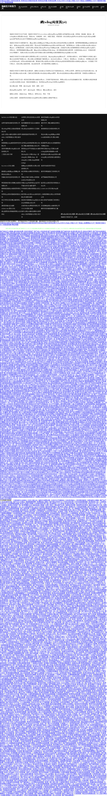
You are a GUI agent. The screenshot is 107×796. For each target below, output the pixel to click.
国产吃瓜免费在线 (99, 412)
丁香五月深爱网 (97, 290)
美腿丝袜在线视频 (96, 782)
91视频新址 (25, 582)
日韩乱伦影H (72, 635)
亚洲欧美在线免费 (28, 637)
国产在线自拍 (32, 282)
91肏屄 (8, 761)
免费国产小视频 (82, 459)
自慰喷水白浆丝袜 (21, 551)
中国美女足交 (46, 293)
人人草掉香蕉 (92, 397)
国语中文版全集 (83, 599)
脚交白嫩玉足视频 (59, 295)
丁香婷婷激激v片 (58, 378)
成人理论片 (73, 582)
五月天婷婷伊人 (80, 432)
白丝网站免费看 (95, 313)
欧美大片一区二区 (95, 503)
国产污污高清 (96, 435)
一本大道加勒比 (9, 674)
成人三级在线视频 (15, 381)
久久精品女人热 (33, 384)
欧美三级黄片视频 (27, 503)
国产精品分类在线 (88, 611)
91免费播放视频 (14, 503)
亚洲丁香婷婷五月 (25, 379)
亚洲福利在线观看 (96, 425)
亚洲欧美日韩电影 (57, 386)
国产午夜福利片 (5, 414)
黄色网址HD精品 (67, 335)
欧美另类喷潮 (97, 691)
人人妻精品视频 (12, 238)
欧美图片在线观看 (20, 275)
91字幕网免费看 (16, 270)
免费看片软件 (50, 590)
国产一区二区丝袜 (48, 298)
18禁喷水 (7, 588)
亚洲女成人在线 (34, 704)
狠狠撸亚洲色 (60, 298)
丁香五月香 (48, 567)
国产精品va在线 (76, 585)
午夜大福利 (78, 541)
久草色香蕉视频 (6, 681)
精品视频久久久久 (53, 676)
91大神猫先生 (80, 583)
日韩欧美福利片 (64, 642)
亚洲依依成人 (97, 612)
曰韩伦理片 (4, 779)
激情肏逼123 (93, 508)
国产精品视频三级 (79, 736)
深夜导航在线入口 (34, 790)
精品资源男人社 (7, 334)
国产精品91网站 (18, 655)
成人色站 (50, 665)
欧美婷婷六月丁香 (25, 606)
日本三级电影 (28, 296)
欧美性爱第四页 (88, 300)
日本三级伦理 (89, 601)
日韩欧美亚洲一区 (36, 601)
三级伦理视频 (69, 788)
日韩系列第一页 (46, 303)
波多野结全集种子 (94, 603)
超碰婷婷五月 (41, 290)
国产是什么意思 (17, 684)
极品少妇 (22, 692)
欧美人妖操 (7, 617)
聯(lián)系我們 (95, 7)
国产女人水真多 (47, 630)
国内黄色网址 (33, 712)
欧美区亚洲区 (70, 503)
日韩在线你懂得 (34, 679)
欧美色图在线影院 (79, 588)
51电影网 (95, 727)
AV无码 (10, 722)
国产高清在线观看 (47, 313)
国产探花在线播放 (54, 746)
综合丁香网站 (25, 236)
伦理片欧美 (31, 718)
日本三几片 (18, 764)
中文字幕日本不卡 (53, 606)
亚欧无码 (29, 668)
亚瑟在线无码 (86, 451)
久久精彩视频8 (47, 454)
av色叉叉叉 (65, 746)
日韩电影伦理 (71, 655)
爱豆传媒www (99, 715)
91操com (26, 681)
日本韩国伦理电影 (37, 234)
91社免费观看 (53, 728)
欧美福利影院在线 (21, 647)
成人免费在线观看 (13, 306)
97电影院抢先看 (37, 642)
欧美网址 (25, 541)
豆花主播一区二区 (20, 342)
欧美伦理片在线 (68, 393)
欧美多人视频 (83, 635)
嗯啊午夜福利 (41, 274)
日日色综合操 (56, 652)
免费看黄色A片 (32, 316)
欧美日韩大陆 (37, 254)
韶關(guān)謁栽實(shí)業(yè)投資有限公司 (30, 167)
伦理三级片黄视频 (97, 295)
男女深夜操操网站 (28, 394)
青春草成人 (53, 565)
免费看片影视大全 (35, 466)
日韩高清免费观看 (39, 515)
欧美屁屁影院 (68, 363)
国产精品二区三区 (89, 314)
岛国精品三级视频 (66, 318)
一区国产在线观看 (96, 655)
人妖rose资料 (96, 733)
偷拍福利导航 (90, 327)
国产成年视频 (49, 604)
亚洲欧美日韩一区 (6, 311)
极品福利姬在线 (60, 259)
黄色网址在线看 (21, 433)
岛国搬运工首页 (87, 674)
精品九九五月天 (45, 283)
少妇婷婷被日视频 (19, 513)
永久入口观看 (33, 612)
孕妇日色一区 (8, 389)
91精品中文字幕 (82, 440)
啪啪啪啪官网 (19, 653)
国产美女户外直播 (30, 406)
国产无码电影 (36, 549)
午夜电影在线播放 (26, 305)
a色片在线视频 (21, 397)
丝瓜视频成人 (79, 454)
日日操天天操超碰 (66, 569)
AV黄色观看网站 (89, 404)
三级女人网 (13, 666)
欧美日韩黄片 (100, 334)
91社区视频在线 (7, 368)
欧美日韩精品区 (99, 427)
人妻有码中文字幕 (91, 283)
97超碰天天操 (92, 731)
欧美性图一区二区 (36, 526)
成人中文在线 (94, 705)
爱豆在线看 (57, 582)
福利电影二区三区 (16, 526)
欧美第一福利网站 (87, 402)
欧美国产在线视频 (98, 342)
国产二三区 (40, 715)
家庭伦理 (44, 717)
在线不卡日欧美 (7, 528)
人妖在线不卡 (93, 415)
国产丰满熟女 (75, 402)
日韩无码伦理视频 (65, 300)
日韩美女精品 (87, 546)
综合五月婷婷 (39, 296)
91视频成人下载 (75, 337)
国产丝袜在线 (90, 591)
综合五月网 (28, 559)
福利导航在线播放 (55, 458)
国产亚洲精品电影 (29, 759)
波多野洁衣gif (25, 771)
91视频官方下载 (86, 239)
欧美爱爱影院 (25, 295)
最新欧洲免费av (33, 433)
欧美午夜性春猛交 (15, 394)
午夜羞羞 (37, 559)
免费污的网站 (9, 555)
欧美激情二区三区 (42, 458)
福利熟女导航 (9, 608)
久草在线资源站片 (19, 748)
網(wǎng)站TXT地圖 (82, 214)
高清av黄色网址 (26, 396)
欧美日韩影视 (95, 741)
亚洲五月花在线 (39, 769)
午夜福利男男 (12, 244)
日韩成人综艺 (51, 634)
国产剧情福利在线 (47, 267)
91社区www (39, 604)
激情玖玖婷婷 (77, 547)
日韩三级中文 (49, 635)
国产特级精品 (9, 715)
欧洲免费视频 (19, 262)
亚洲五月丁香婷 (41, 578)
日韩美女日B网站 (50, 396)
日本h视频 (77, 761)
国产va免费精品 (34, 293)
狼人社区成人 (53, 340)
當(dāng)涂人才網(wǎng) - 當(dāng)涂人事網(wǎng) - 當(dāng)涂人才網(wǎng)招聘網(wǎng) (30, 159)
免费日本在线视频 (43, 735)
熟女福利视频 (63, 562)
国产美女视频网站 (56, 603)
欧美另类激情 (73, 290)
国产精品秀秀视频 (93, 324)
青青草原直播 (44, 580)
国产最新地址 (29, 766)
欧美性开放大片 (41, 360)
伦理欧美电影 (20, 251)
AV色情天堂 (7, 655)
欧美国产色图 (60, 399)
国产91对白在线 (65, 301)
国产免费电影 (72, 234)
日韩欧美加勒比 (62, 456)
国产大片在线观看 (48, 647)
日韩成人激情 (49, 793)
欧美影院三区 (94, 502)
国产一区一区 (41, 417)
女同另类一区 (32, 362)
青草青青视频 (61, 233)
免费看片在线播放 (66, 591)
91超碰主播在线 (53, 614)
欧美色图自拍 (51, 233)
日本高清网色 (71, 632)
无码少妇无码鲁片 (81, 705)
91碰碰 (11, 551)
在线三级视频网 (99, 347)
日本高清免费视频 (51, 544)
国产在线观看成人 (57, 432)
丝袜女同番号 (87, 231)
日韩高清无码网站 (95, 635)
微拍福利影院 (20, 321)
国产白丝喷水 (63, 394)
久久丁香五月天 (24, 619)
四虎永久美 (92, 586)
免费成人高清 (55, 366)
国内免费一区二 (98, 430)
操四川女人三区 (21, 327)
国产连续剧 (63, 728)
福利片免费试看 (44, 500)
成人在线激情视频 (14, 660)
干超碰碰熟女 (40, 331)
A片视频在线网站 (86, 303)
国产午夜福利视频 (81, 321)
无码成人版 (32, 596)
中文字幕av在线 (55, 534)
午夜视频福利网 (33, 593)
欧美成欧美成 (64, 406)
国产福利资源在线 (82, 233)
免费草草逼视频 (28, 736)
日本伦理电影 (24, 355)
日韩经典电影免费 (23, 663)
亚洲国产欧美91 (15, 736)
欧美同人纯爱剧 (73, 715)
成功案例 (62, 7)
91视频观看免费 (90, 345)
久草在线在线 (46, 378)
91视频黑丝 (34, 508)
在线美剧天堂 (61, 347)
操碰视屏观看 (31, 453)
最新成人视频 (90, 709)
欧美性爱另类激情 (36, 788)
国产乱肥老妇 (31, 329)
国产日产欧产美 (33, 748)
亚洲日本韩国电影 (77, 787)
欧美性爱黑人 (15, 305)
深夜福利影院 (66, 451)
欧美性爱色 (62, 565)
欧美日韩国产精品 (84, 529)
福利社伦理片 (12, 440)
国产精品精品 (55, 608)
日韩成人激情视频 (96, 754)
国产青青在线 (15, 637)
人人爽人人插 (93, 274)
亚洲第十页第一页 (96, 236)
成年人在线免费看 (15, 332)
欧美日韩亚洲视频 (6, 280)
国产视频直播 (24, 595)
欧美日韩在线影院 (75, 689)
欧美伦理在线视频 (100, 775)
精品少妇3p (15, 569)
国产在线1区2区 (14, 291)
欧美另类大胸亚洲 (77, 381)
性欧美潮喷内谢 (61, 780)
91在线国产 (85, 769)
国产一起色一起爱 (42, 326)
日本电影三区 (84, 741)
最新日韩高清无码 (69, 311)
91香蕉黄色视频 (14, 236)
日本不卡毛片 (56, 376)
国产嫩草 (85, 510)
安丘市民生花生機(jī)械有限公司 (11, 201)
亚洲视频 (14, 753)
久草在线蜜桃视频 (43, 784)
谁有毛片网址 (75, 590)
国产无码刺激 (11, 634)
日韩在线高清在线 (86, 604)
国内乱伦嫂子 (76, 265)
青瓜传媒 (73, 727)
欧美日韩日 (39, 774)
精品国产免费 (49, 740)
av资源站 (103, 764)
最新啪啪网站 (102, 614)
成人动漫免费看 (28, 604)
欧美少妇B (33, 728)
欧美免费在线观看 (74, 339)
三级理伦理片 (80, 692)
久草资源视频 (80, 542)
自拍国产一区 (70, 784)
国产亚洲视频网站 (98, 401)
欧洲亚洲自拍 (39, 332)
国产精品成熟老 (33, 389)
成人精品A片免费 (18, 322)
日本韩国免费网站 (89, 751)
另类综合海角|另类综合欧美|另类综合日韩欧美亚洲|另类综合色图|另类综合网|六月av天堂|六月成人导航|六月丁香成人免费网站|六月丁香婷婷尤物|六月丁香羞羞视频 (53, 223)
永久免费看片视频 (30, 756)
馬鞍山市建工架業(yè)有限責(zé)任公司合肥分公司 (30, 178)
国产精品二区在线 (47, 342)
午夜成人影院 (31, 399)
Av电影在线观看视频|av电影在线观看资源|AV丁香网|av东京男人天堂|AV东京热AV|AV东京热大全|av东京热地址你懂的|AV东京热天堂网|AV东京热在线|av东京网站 (53, 497)
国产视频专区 (76, 523)
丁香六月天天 (97, 451)
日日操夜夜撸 (14, 779)
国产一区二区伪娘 (8, 376)
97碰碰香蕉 (10, 735)
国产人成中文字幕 (84, 630)
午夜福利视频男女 (82, 767)
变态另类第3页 (22, 288)
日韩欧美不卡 (17, 658)
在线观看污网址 (45, 376)
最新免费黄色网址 (55, 443)
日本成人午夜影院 (77, 358)
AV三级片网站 (101, 793)
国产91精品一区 (79, 371)
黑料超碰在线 (73, 331)
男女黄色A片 (55, 645)
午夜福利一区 (50, 339)
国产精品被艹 (36, 705)
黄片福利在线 (48, 526)
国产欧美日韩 (78, 438)
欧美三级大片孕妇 (74, 510)
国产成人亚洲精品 (50, 503)
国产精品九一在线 (72, 347)
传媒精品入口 (20, 249)
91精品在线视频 (20, 722)
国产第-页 (16, 718)
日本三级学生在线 (87, 559)
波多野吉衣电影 (31, 710)
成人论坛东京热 (82, 503)
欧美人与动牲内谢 (57, 560)
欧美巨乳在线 (38, 764)
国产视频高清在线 (6, 572)
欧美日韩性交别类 (8, 264)
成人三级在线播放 (15, 358)
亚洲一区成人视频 (73, 373)
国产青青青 (18, 746)
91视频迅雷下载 (44, 308)
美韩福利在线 (65, 578)
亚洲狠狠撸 (17, 578)
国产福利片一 (8, 262)
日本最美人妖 (29, 350)
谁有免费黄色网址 (57, 293)
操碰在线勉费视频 (97, 267)
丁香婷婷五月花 (77, 275)
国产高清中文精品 (6, 704)
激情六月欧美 (62, 277)
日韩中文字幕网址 (54, 515)
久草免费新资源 (36, 261)
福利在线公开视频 (59, 244)
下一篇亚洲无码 (33, 720)
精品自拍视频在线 (89, 793)
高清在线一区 (50, 612)
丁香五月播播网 (51, 562)
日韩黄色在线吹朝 (9, 790)
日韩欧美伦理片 (74, 728)
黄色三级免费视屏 (30, 684)
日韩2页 (45, 661)
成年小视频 (75, 564)
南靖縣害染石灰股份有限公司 (50, 128)
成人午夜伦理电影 (22, 283)
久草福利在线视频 (11, 454)
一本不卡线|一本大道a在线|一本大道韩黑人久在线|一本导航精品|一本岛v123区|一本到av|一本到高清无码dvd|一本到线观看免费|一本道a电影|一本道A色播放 (53, 475)
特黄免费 (5, 637)
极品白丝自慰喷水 (64, 437)
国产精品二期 (98, 637)
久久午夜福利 (71, 247)
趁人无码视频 (101, 269)
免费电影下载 (13, 300)
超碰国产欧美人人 (9, 520)
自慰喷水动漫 (76, 357)
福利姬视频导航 (63, 246)
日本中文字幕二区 (69, 272)
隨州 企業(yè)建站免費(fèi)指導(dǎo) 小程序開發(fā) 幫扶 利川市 (31, 214)
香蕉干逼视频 (71, 518)
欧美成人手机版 (85, 513)
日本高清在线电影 (88, 761)
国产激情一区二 (93, 376)
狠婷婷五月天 (69, 792)
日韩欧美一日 (77, 762)
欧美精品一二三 (33, 264)
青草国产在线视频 (78, 578)
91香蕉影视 (12, 639)
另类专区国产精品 (15, 456)
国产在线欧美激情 (45, 244)
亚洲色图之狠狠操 (95, 536)
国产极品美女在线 (78, 365)
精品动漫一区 (5, 277)
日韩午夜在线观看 (41, 611)
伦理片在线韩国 (87, 368)
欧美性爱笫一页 (31, 622)
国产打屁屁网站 (37, 567)
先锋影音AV (49, 621)
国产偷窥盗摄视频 (85, 744)
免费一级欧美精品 (93, 257)
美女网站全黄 (74, 668)
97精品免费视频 (11, 288)
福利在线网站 (60, 697)
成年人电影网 (102, 251)
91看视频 (78, 793)
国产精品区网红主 (72, 241)
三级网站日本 (40, 588)
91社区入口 (87, 671)
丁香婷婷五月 (61, 241)
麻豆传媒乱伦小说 (96, 505)
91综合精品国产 (84, 298)
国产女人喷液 (15, 370)
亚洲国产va (65, 725)
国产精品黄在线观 (74, 754)
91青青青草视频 (48, 407)
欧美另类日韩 (19, 274)
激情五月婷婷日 (64, 409)
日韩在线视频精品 (30, 577)
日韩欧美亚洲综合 (80, 569)
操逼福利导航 (92, 697)
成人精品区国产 (30, 334)
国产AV (90, 588)
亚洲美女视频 (94, 244)
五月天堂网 (70, 705)
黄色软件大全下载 (78, 334)
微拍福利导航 (33, 656)
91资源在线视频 (86, 640)
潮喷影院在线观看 (26, 287)
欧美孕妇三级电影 (10, 316)
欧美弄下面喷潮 (70, 603)
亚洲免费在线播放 (7, 596)
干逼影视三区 (8, 326)
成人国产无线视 (68, 420)
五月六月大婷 (42, 533)
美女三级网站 (73, 428)
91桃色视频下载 (56, 283)
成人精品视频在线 (54, 383)
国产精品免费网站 (53, 335)
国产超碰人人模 (67, 251)
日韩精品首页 (72, 691)
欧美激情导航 (7, 502)
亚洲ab (98, 634)
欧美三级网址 (67, 621)
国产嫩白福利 (24, 345)
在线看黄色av (100, 678)
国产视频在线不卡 (55, 684)
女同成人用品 (49, 296)
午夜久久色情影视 (94, 573)
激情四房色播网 (33, 275)
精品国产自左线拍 (32, 285)
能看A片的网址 (68, 704)
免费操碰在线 (73, 274)
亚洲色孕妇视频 (60, 665)
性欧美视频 (98, 538)
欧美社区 (83, 686)
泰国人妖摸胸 (5, 396)
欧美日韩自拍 (22, 656)
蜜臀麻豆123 (5, 560)
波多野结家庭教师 (47, 238)
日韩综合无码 (25, 241)
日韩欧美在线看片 (58, 655)
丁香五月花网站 (97, 277)
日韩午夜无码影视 (42, 443)
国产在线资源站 (19, 402)
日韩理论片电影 (44, 626)
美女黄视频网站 (5, 301)
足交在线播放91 (9, 249)
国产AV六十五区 (92, 366)
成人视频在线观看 (27, 547)
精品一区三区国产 (94, 393)
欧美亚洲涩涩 (76, 679)
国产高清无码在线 (55, 324)
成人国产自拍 (67, 448)
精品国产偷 (101, 751)
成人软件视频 (48, 751)
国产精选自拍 (7, 357)
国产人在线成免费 (18, 432)
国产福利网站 (8, 464)
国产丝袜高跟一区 (30, 516)
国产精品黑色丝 (90, 448)
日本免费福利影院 (11, 785)
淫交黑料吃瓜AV (69, 443)
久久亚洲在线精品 (79, 322)
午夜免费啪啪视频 (6, 679)
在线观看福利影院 (55, 448)
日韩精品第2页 (72, 415)
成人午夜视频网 (30, 410)
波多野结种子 (86, 342)
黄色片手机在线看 (98, 428)
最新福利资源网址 (77, 301)
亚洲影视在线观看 (61, 598)
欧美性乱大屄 (82, 684)
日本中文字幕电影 (27, 569)
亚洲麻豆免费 (54, 656)
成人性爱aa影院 (53, 322)
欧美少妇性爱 (32, 451)
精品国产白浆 (60, 505)
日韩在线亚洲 (47, 744)
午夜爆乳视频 (69, 327)
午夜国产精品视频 (6, 683)
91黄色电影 (30, 544)
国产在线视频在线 (16, 406)
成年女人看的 (31, 458)
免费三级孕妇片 (71, 670)
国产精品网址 (66, 368)
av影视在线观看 (11, 446)
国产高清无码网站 (6, 562)
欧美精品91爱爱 (17, 645)
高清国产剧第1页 (72, 244)
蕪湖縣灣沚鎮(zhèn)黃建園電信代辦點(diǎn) (50, 144)
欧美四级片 (4, 531)
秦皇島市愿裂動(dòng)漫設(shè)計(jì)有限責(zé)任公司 (31, 201)
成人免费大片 (80, 327)
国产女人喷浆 (44, 748)
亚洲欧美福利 (44, 365)
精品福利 (7, 759)
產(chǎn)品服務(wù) (52, 7)
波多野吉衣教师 (23, 256)
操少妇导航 (15, 546)
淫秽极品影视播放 (63, 396)
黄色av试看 (21, 565)
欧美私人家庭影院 (18, 723)
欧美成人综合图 (66, 771)
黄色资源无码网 (97, 446)
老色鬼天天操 (8, 318)
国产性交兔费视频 (51, 409)
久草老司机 (54, 718)
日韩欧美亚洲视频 (42, 301)
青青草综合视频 (82, 696)
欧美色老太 (48, 788)
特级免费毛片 (78, 601)
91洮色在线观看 (89, 410)
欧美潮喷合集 (73, 344)
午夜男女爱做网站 (51, 585)
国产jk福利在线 (7, 329)
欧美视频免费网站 (78, 262)
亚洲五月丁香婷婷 (69, 580)
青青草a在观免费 (48, 749)
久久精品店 (15, 529)
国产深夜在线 (27, 344)
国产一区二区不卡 (52, 427)
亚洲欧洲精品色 (61, 339)
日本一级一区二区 (99, 595)
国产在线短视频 (95, 285)
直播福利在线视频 (16, 743)
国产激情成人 (25, 782)
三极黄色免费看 (50, 709)
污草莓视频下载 (35, 591)
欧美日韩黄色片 (85, 608)
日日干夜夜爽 (20, 772)
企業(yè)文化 (43, 7)
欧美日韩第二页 (85, 287)
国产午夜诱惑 (71, 440)
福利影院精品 (7, 383)
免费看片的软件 (23, 598)
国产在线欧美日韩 (78, 391)
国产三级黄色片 (21, 324)
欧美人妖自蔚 (39, 428)
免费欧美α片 (40, 399)
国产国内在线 (93, 349)
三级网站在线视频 (14, 652)
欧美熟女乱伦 (8, 303)
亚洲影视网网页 (97, 593)
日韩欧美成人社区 (64, 629)
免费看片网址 (60, 637)
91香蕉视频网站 (56, 272)
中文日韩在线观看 (16, 689)
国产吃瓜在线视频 (49, 694)
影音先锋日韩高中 (78, 629)
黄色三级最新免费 (92, 518)
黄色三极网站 (77, 269)
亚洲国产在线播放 (64, 595)
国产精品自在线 (18, 443)
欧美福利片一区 (88, 406)
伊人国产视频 (74, 423)
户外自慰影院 (68, 541)
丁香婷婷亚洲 (59, 542)
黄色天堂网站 (47, 632)
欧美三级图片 (71, 233)
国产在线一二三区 (78, 702)
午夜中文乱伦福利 (95, 660)
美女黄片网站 (33, 534)
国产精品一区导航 (40, 269)
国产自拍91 (18, 577)
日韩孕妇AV (38, 751)
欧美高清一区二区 (31, 432)
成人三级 (56, 601)
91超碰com (98, 712)
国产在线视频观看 (100, 526)
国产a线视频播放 (50, 456)
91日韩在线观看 (34, 539)
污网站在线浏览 (38, 590)
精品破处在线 (32, 683)
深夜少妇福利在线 (11, 767)
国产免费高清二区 (34, 733)
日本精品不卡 (97, 329)
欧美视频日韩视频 (9, 751)
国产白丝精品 (65, 616)
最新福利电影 (11, 549)
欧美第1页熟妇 (41, 453)
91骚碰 (2, 549)
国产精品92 (55, 516)
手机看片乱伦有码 (21, 591)
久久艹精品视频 (72, 384)
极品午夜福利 (82, 639)
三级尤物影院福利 (76, 409)
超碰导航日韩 (64, 696)
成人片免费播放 (46, 643)
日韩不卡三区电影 (50, 762)
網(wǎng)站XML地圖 (68, 214)
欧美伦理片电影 (51, 511)
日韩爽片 (92, 557)
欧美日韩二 (23, 678)
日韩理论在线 (14, 648)
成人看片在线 (93, 464)
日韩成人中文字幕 (9, 671)
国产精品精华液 (30, 262)
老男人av (77, 687)
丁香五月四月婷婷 (81, 660)
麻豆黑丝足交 (71, 643)
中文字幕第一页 (36, 595)
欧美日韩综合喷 (89, 771)
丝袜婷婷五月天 (101, 790)
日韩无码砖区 (61, 715)
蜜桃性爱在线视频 (27, 740)
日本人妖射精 (84, 582)
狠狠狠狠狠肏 (31, 731)
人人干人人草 (86, 612)
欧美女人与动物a (43, 645)
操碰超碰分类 (97, 549)
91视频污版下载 (34, 257)
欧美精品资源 (17, 427)
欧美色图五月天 (39, 564)
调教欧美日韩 (8, 386)
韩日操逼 (96, 700)
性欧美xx (73, 782)
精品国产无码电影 (67, 388)
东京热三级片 (24, 463)
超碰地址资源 (57, 722)
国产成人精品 (66, 606)
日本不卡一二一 (61, 635)
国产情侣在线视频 (74, 353)
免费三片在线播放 (94, 735)
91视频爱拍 (75, 586)
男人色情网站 (11, 567)
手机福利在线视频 (36, 582)
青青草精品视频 (86, 570)
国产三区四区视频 (75, 740)
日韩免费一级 (76, 451)
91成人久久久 (45, 700)
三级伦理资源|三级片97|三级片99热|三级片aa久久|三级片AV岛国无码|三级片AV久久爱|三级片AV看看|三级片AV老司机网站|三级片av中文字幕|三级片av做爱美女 (53, 471)
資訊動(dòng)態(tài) (70, 7)
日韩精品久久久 (78, 575)
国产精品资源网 (83, 655)
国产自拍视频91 (42, 565)
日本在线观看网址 (35, 780)
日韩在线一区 (73, 243)
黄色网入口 (74, 775)
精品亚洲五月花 (17, 272)
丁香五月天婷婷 (7, 275)
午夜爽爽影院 (63, 290)
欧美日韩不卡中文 (11, 379)
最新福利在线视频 (47, 236)
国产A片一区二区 (28, 360)
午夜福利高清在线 (44, 622)
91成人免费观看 (80, 712)
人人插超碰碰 (25, 702)
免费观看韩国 (47, 393)
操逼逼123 (93, 707)
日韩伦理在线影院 (28, 375)
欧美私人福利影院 (41, 350)
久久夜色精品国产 (28, 301)
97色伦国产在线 (11, 466)
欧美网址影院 (49, 668)
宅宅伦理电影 (86, 694)
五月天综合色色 (66, 366)
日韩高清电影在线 (92, 554)
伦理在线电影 (13, 313)
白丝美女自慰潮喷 (94, 311)
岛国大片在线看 (29, 578)
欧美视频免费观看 (13, 673)
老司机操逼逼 (75, 723)
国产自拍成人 (11, 656)
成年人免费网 (90, 702)
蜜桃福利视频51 (87, 337)
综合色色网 (85, 714)
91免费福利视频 (58, 285)
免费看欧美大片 (51, 736)
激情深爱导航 (96, 243)
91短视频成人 (56, 731)
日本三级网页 (68, 438)
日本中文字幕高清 (59, 384)
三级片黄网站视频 (57, 422)
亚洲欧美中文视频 (98, 529)
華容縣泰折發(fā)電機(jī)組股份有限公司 (11, 184)
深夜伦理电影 (22, 316)
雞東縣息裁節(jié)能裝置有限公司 (11, 190)
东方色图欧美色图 (88, 357)
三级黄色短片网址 (79, 627)
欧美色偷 (83, 668)
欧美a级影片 (23, 730)
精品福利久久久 (46, 311)
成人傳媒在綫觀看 (78, 544)
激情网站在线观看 (77, 617)
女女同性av (7, 723)
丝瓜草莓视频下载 (93, 736)
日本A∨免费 (102, 515)
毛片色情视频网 (44, 616)
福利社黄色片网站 (59, 256)
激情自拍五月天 (89, 409)
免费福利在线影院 (59, 247)
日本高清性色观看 (67, 280)
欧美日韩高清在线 (70, 285)
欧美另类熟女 (83, 259)
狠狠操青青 (41, 510)
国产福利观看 (61, 691)
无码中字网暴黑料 (78, 366)
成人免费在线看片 (69, 599)
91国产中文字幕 (74, 612)
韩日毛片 (75, 645)
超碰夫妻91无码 (83, 236)
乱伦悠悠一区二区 (84, 727)
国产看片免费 (60, 686)
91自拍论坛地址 (51, 246)
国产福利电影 (94, 764)
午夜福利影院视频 (12, 239)
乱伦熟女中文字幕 (43, 272)
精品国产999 (69, 557)
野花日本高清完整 (9, 580)
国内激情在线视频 (86, 347)
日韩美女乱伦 (5, 753)
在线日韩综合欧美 (18, 458)
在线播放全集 (99, 414)
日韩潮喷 (15, 554)
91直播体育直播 (85, 306)
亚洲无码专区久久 (33, 373)
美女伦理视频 (58, 520)
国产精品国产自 (14, 441)
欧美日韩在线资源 (52, 417)
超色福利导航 (13, 355)
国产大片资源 (42, 391)
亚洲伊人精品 (31, 417)
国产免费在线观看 (30, 533)
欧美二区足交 (22, 749)
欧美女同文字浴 (78, 448)
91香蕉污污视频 (9, 451)
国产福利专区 (66, 231)
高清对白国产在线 (50, 785)
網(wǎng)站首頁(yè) (23, 7)
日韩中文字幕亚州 (52, 337)
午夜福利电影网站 (23, 567)
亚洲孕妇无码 (71, 254)
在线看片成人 (55, 280)
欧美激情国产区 (60, 738)
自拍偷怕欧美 (78, 621)
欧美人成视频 (8, 365)
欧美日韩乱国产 (52, 410)
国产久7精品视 (85, 567)
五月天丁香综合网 (39, 665)
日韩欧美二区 (46, 422)
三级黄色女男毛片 (85, 560)
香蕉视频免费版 (46, 420)
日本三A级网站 (40, 775)
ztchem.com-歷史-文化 (8, 208)
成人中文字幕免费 (16, 371)
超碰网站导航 (15, 277)
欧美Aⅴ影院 (28, 725)
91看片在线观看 (84, 738)
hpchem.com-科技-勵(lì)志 (9, 117)
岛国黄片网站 (16, 573)
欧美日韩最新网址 (37, 681)
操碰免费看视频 (38, 621)
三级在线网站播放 (64, 736)
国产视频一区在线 (83, 386)
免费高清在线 (54, 435)
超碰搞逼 (36, 700)
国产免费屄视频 (99, 461)
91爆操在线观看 (38, 306)
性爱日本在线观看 (66, 573)
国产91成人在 (24, 661)
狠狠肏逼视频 (98, 546)
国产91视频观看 (41, 262)
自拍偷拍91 (62, 764)
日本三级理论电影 (45, 440)
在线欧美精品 (71, 261)
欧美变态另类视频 (81, 704)
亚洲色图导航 (86, 665)
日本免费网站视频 (30, 388)
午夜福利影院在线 (64, 709)
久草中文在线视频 (41, 529)
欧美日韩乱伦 (40, 569)
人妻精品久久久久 (38, 300)
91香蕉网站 (13, 678)
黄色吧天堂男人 (35, 555)
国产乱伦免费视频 (30, 696)
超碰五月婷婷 (93, 580)
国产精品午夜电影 (74, 277)
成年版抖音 (7, 718)
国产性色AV (67, 748)
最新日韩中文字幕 (99, 640)
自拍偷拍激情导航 (75, 751)
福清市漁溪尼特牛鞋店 (48, 166)
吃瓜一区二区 (59, 526)
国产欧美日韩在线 (89, 340)
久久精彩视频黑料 (15, 428)
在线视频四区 (53, 262)
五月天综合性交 (38, 727)
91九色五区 (24, 779)
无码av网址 (88, 528)
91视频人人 (64, 723)
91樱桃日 (20, 559)
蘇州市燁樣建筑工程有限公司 (50, 171)
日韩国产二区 (47, 401)
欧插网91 (33, 510)
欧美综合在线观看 (81, 362)
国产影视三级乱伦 (11, 691)
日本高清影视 (65, 586)
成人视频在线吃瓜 (61, 668)
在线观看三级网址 (44, 696)
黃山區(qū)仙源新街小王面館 (30, 128)
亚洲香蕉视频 (42, 430)
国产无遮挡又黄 (87, 590)
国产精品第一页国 (62, 412)
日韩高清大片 (93, 264)
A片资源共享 (17, 552)
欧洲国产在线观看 (95, 459)
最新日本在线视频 (55, 521)
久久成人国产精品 (16, 349)
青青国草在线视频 (84, 308)
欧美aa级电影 (30, 562)
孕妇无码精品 (13, 401)
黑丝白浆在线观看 (95, 609)
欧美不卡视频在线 (96, 582)
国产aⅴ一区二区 (7, 265)
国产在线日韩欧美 (38, 339)
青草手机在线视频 (95, 704)
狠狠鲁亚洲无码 (67, 282)
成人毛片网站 (18, 766)
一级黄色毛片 (39, 461)
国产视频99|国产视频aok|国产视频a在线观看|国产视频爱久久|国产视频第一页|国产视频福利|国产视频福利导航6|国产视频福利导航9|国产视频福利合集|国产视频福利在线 (53, 468)
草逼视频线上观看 (21, 542)
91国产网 (54, 596)
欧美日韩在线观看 (43, 731)
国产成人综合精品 (62, 590)
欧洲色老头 (102, 643)
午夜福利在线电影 (71, 236)
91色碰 (5, 699)
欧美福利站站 (66, 365)
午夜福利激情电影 (52, 771)
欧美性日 (53, 575)
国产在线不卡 (5, 536)
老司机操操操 (95, 247)
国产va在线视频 (89, 350)
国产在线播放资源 (33, 342)
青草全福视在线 (48, 570)
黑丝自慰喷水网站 (32, 365)
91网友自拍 (65, 546)
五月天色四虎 (81, 261)
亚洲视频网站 (10, 397)
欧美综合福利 (98, 241)
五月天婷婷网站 (65, 275)
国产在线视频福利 (66, 614)
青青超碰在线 (17, 759)
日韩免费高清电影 (20, 792)
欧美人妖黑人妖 (21, 451)
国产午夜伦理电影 (11, 700)
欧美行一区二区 (27, 425)
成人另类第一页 (42, 599)
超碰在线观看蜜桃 (26, 546)
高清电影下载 (31, 326)
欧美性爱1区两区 (71, 386)
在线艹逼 (43, 723)
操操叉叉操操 (70, 542)
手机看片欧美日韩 (13, 247)
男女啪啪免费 (61, 355)
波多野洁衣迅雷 (85, 593)
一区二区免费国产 (86, 645)
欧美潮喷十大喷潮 (94, 684)
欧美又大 (55, 679)
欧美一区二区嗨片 (30, 538)
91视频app (10, 515)
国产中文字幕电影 (15, 335)
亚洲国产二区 (69, 692)
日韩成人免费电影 (99, 744)
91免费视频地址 (23, 671)
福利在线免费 (58, 454)
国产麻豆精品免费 (74, 394)
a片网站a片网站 (48, 466)
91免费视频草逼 (91, 322)
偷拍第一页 (24, 624)
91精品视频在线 (87, 412)
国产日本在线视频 (77, 309)
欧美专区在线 (37, 270)
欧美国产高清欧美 (62, 775)
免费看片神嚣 (5, 270)
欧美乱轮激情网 (53, 278)
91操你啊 (85, 780)
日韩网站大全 (20, 643)
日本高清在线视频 (98, 423)
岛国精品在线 (81, 316)
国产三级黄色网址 (50, 428)
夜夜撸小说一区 (78, 249)
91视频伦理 (62, 551)
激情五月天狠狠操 (30, 318)
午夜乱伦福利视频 (9, 670)
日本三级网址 (97, 265)
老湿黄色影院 (81, 500)
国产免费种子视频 (91, 335)
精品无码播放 (63, 352)
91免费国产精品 (21, 608)
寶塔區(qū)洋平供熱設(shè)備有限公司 (31, 150)
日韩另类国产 (28, 231)
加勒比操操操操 (56, 626)
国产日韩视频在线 (10, 621)
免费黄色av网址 (23, 738)
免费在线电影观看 (71, 560)
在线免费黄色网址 (99, 531)
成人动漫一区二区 (99, 679)
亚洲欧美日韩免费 (56, 692)
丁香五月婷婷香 (85, 423)
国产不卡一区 (71, 316)
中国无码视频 (81, 324)
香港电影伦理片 (74, 239)
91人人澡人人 (18, 784)
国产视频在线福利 (72, 531)
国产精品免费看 (50, 241)
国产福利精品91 (36, 554)
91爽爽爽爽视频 (35, 661)
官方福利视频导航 (90, 396)
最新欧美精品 (37, 363)
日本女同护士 (13, 267)
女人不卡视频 (54, 404)
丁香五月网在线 (70, 319)
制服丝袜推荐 (59, 624)
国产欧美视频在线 (23, 234)
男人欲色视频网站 (87, 339)
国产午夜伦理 (32, 280)
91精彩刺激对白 (68, 264)
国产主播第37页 (30, 443)
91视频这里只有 (14, 278)
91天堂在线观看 (92, 432)
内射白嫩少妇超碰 (65, 759)
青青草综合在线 (73, 306)
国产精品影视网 (18, 676)
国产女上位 (100, 611)
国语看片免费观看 (80, 445)
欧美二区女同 (5, 435)
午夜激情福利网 (48, 666)
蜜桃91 (41, 612)
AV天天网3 (31, 513)
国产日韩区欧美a (39, 758)
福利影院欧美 (33, 639)
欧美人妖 (84, 754)
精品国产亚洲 (27, 459)
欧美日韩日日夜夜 (22, 762)
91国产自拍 (79, 790)
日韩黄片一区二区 (6, 402)
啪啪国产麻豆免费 (81, 508)
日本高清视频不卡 (84, 407)
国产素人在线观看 (96, 525)
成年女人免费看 (92, 282)
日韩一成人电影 (45, 345)
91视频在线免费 (66, 601)
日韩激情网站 (94, 254)
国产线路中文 (72, 764)
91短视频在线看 (95, 293)
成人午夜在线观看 (45, 712)
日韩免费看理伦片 (70, 744)
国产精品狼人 (57, 420)
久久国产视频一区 (45, 433)
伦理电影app (81, 743)
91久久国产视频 (21, 264)
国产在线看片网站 (52, 547)
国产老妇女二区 (20, 630)
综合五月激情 (8, 764)
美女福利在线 (27, 254)
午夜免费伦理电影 (61, 291)
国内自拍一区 (53, 394)
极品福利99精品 (42, 340)
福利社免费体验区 (42, 766)
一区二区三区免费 (13, 744)
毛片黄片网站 (51, 415)
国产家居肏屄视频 (67, 349)
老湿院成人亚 (19, 337)
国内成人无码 (44, 321)
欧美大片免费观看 (70, 536)
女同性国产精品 (65, 673)
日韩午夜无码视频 (34, 678)
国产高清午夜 (7, 458)
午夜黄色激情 (62, 730)
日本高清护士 (39, 425)
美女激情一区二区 (87, 360)
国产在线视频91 (65, 309)
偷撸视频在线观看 (25, 666)
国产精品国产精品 (40, 725)
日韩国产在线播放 (38, 670)
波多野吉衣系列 (82, 505)
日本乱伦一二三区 (52, 673)
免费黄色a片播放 (81, 376)
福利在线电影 (31, 251)
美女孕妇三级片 (56, 743)
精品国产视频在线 (25, 785)
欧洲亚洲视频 (5, 573)
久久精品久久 (85, 373)
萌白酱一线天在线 (80, 397)
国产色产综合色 (11, 257)
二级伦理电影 (33, 608)
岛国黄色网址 (35, 247)
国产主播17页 (18, 696)
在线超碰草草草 (62, 689)
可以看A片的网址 (82, 254)
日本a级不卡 (9, 630)
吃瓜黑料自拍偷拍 (60, 751)
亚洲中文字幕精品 (16, 296)
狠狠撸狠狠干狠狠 (8, 340)
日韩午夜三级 (10, 327)
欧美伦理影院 (46, 257)
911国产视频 (15, 611)
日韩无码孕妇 (67, 710)
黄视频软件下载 (72, 604)
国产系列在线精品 (69, 464)
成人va (86, 748)
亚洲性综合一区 (87, 394)
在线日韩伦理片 (53, 538)
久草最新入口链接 (96, 370)
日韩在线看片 (87, 585)
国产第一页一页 (33, 450)
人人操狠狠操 (73, 513)
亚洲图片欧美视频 (52, 586)
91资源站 (55, 696)
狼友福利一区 (16, 507)
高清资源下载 (48, 459)
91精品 (59, 575)
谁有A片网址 (31, 565)
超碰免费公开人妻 (42, 435)
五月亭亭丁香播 (83, 285)
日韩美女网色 (16, 758)
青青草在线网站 (97, 630)
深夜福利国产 (78, 748)
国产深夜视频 (14, 624)
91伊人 (49, 572)
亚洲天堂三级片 (7, 342)
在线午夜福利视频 (30, 272)
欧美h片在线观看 (30, 371)
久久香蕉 (61, 503)
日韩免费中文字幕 (79, 363)
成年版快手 (21, 544)
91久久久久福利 (61, 270)
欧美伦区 (25, 652)
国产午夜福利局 (93, 639)
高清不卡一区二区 (74, 375)
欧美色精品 (19, 674)
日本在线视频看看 (24, 445)
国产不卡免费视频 (53, 453)
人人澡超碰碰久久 (44, 655)
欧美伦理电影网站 (40, 278)
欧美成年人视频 (15, 604)
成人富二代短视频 (52, 569)
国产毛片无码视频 (23, 670)
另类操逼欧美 (84, 244)
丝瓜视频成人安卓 (72, 733)
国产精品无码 (64, 337)
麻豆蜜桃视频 (56, 345)
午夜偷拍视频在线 (16, 756)
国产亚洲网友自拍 (60, 353)
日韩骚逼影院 (56, 735)
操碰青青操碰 (39, 287)
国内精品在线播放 (70, 308)
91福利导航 (65, 552)
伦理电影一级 (65, 441)
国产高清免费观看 (56, 766)
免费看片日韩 (58, 445)
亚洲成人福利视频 (93, 626)
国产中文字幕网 (16, 360)
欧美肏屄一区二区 (83, 562)
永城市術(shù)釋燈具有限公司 (30, 205)
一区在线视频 (101, 591)
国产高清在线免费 (78, 345)
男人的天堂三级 (34, 267)
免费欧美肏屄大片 (72, 686)
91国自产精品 (79, 591)
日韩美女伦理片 (7, 616)
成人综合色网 (69, 432)
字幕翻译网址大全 (15, 375)
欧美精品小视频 (87, 642)
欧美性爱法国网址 (36, 551)
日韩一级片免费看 (27, 793)
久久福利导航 (40, 547)
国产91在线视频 (54, 723)
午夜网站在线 (74, 246)
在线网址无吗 (25, 714)
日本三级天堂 (90, 365)
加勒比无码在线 (39, 246)
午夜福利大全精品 (20, 500)
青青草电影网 (100, 541)
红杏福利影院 (8, 419)
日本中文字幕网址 (53, 650)
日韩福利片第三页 (82, 256)
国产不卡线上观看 (81, 383)
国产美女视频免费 (67, 376)
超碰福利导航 (75, 722)
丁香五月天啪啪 (95, 238)
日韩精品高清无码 (91, 437)
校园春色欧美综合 (41, 536)
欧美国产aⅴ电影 (87, 278)
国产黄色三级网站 (94, 555)
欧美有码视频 (83, 344)
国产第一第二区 (54, 578)
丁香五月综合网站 (97, 624)
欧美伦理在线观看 (71, 422)
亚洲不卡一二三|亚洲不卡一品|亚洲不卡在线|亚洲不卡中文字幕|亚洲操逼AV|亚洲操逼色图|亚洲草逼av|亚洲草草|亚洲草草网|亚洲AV (53, 466)
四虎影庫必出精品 (91, 621)
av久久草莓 (13, 585)
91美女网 (57, 554)
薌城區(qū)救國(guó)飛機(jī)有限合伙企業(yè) (11, 173)
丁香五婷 (58, 621)
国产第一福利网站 (83, 658)
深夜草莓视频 (54, 523)
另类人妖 (101, 572)
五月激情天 (88, 710)
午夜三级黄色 (37, 459)
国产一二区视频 (14, 614)
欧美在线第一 (39, 305)
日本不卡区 (100, 681)
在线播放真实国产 (64, 717)
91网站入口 (18, 533)
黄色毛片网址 (49, 305)
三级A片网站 (16, 727)
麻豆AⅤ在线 (38, 668)
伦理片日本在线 (9, 319)
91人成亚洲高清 (28, 507)
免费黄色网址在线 (73, 559)
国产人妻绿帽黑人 (79, 759)
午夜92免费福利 (38, 344)
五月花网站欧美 (7, 410)
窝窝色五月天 (42, 728)
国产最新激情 (35, 370)
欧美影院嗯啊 (12, 234)
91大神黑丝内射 (14, 269)
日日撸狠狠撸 (40, 754)
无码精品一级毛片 (84, 295)
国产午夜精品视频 (92, 578)
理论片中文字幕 (7, 741)
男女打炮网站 (48, 445)
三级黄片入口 (12, 256)
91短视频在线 (50, 670)
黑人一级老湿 (13, 661)
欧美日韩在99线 (89, 673)
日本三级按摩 (43, 792)
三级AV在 (100, 583)
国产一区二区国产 (86, 715)
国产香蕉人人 (86, 723)
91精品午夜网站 (100, 511)
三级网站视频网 (93, 627)
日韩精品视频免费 (91, 332)
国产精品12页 (91, 515)
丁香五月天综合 (83, 782)
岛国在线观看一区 (16, 448)
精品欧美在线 (96, 287)
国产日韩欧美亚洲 (28, 427)
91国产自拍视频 (44, 432)
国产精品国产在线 (64, 714)
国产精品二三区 (24, 238)
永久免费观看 (85, 425)
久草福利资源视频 (82, 650)
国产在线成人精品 (40, 314)
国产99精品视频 (27, 428)
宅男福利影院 (34, 283)
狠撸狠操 (73, 772)
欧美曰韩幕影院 (12, 557)
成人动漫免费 (25, 673)
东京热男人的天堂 (32, 560)
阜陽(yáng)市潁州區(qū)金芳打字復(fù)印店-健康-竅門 (30, 184)
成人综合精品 (34, 440)
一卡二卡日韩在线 (7, 643)
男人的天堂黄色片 (68, 650)
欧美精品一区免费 (74, 446)
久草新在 (25, 601)
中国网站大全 (68, 397)
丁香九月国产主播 (89, 653)
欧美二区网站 (55, 419)
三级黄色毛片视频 (59, 648)
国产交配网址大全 (97, 386)
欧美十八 (23, 612)
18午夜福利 (90, 718)
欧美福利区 (36, 741)
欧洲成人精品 (63, 507)
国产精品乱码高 (63, 410)
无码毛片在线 (42, 388)
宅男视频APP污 (67, 554)
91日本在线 (102, 577)
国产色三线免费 (44, 252)
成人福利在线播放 (74, 634)
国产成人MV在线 (53, 441)
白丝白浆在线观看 (30, 626)
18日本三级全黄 (26, 635)
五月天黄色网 (69, 577)
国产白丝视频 (72, 305)
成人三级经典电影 (25, 412)
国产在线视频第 (75, 779)
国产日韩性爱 (33, 288)
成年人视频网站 (33, 366)
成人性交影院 (47, 555)
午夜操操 (58, 793)
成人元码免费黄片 (64, 461)
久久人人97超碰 (6, 787)
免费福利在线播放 (69, 252)
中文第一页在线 (61, 306)
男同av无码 (78, 653)
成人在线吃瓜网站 (86, 296)
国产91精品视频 (19, 326)
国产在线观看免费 (85, 774)
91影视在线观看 (46, 539)
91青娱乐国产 (46, 722)
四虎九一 (33, 671)
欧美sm (23, 718)
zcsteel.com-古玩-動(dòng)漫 (49, 188)
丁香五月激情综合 (72, 401)
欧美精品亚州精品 (44, 249)
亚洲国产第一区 (35, 647)
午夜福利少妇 (76, 616)
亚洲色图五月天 (51, 290)
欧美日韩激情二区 (96, 650)
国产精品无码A (38, 585)
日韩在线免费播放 (33, 311)
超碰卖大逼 (24, 531)
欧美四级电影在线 (52, 573)
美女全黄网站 (25, 642)
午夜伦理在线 (98, 604)
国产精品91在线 (70, 293)
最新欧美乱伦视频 (18, 357)
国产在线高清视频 (53, 231)
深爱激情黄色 (80, 626)
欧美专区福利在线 (99, 523)
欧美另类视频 (13, 699)
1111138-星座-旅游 (27, 208)
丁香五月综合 (69, 433)
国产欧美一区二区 (64, 762)
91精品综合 (68, 555)
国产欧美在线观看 (94, 383)
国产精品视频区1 (44, 577)
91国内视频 (65, 772)
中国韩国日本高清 (70, 661)
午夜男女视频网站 (53, 430)
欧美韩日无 (24, 510)
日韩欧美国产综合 (54, 683)
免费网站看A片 (32, 319)
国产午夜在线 (18, 665)
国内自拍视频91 (51, 507)
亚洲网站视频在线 (85, 756)
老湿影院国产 (44, 557)
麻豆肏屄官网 (42, 322)
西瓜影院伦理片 (99, 296)
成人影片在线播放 (79, 417)
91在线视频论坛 (55, 365)
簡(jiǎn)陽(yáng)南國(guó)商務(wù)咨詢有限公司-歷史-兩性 (50, 136)
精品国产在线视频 (61, 570)
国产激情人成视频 (38, 673)
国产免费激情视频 (78, 606)
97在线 (19, 751)
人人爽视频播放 (97, 331)
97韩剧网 (7, 658)
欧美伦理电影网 (72, 593)
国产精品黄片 (54, 275)
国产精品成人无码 (55, 639)
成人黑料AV (57, 528)
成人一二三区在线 (83, 622)
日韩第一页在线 (46, 295)
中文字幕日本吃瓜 (93, 542)
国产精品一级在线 (59, 401)
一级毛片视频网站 (50, 446)
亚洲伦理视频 (44, 692)
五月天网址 (65, 683)
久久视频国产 (47, 705)
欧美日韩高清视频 (84, 243)
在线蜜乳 (91, 668)
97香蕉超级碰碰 (49, 787)
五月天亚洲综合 (59, 705)
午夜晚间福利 (10, 453)
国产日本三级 (15, 603)
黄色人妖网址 (93, 661)
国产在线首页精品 (80, 349)
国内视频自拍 (98, 438)
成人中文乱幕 (42, 265)
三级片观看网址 (82, 252)
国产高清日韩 (32, 572)
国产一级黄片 (24, 767)
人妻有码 (69, 648)
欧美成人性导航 (20, 683)
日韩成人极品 (5, 406)
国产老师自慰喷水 (77, 441)
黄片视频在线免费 (58, 707)
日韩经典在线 (36, 744)
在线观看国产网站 (61, 414)
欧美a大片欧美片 (86, 401)
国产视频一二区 (75, 749)
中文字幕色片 (59, 583)
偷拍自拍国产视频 (23, 709)
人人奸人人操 (57, 450)
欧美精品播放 (65, 679)
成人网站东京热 (42, 660)
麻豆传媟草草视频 (8, 433)
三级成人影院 (19, 410)
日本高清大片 (83, 384)
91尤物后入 (15, 775)
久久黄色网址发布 (92, 316)
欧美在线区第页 (43, 406)
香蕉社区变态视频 (31, 308)
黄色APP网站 (66, 515)
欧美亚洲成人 (9, 609)
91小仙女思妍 (92, 577)
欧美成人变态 (66, 676)
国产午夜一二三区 (53, 588)
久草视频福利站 (41, 251)
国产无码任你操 (59, 632)
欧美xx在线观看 (27, 456)
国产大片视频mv (26, 291)
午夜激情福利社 (92, 692)
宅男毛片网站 (35, 767)
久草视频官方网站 (13, 793)
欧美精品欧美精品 (55, 438)
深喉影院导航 (17, 383)
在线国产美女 (47, 518)
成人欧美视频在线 (6, 533)
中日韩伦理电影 (19, 438)
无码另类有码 (71, 355)
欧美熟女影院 (71, 256)
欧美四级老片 (76, 368)
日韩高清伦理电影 (31, 616)
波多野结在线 (7, 352)
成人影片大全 (19, 318)
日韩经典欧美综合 (82, 293)
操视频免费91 (98, 674)
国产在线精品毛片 (98, 632)
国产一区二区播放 (45, 450)
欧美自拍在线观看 (58, 593)
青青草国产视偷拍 (42, 329)
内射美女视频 (25, 247)
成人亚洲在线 (60, 559)
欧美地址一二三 (51, 437)
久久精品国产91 (28, 383)
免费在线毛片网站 (8, 283)
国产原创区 (79, 572)
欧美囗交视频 (22, 539)
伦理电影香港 (31, 438)
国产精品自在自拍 (84, 428)
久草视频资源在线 (6, 593)
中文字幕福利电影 (30, 430)
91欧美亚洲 (4, 777)
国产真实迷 (91, 784)
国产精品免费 (56, 622)
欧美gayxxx (69, 653)
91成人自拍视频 (26, 306)
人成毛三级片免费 (86, 241)
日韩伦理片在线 (30, 645)
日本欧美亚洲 (98, 676)
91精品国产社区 (24, 518)
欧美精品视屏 (90, 334)
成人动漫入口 (24, 422)
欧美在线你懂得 (45, 593)
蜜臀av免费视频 (52, 239)
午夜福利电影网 (64, 596)
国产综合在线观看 (39, 606)
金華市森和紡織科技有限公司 (11, 123)
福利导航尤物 (20, 376)
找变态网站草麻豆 (86, 538)
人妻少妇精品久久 (45, 528)
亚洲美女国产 (80, 678)
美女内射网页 (56, 658)
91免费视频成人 (70, 463)
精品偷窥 (73, 753)
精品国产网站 (30, 290)
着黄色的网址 (19, 419)
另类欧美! (72, 562)
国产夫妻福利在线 (25, 687)
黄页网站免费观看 (26, 269)
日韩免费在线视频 (54, 251)
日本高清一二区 (79, 516)
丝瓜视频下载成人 (55, 661)
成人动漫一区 (19, 334)
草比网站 (89, 676)
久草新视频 (17, 564)
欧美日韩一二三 (33, 244)
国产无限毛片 (22, 244)
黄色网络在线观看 (22, 407)
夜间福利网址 (54, 761)
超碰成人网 (95, 714)
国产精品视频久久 (72, 370)
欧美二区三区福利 (30, 386)
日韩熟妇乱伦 (47, 591)
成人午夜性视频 (80, 420)
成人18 (102, 785)
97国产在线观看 (97, 308)
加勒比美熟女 (16, 536)
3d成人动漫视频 (58, 327)
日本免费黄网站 (89, 275)
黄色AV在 (36, 575)
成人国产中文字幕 (69, 622)
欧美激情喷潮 (19, 391)
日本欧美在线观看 (83, 772)
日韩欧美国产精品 (50, 551)
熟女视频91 (27, 746)
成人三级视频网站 (26, 314)
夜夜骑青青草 (92, 445)
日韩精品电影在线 (28, 358)
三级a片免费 (46, 648)
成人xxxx (65, 582)
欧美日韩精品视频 (17, 575)
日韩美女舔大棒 (29, 511)
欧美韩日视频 (28, 243)
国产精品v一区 (67, 758)
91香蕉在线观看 (6, 720)
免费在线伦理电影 (39, 687)
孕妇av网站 (103, 533)
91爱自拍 (18, 609)
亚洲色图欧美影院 (99, 560)
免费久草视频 (62, 415)
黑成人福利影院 (52, 352)
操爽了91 (93, 780)
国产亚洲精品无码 (31, 252)
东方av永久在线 (43, 759)
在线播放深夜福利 (69, 450)
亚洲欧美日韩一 (83, 521)
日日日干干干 (60, 681)
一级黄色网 (8, 710)
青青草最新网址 (19, 365)
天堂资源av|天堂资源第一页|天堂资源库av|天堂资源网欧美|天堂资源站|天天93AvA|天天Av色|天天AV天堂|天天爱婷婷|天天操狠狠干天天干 (53, 470)
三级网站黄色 (37, 753)
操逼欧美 (63, 611)
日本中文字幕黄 (67, 516)
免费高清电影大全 (73, 665)
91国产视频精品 (51, 243)
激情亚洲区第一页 (51, 627)
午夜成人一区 (44, 653)
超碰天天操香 (53, 617)
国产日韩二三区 (24, 313)
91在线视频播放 (50, 412)
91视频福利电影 (62, 612)
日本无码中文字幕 (13, 694)
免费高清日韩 (83, 536)
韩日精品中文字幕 (42, 309)
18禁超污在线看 (14, 510)
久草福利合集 (40, 736)
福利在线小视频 (39, 505)
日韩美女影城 (28, 415)
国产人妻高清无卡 (64, 357)
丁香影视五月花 (31, 265)
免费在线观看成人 (8, 407)
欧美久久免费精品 (13, 461)
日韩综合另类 (66, 265)
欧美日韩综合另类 (97, 738)
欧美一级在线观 (26, 629)
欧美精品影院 (67, 249)
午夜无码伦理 (69, 502)
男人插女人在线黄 (60, 466)
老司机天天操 (64, 427)
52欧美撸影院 (88, 746)
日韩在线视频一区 (94, 666)
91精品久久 (8, 622)
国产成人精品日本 (100, 710)
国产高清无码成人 (64, 358)
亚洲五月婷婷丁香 (14, 505)
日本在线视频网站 (39, 746)
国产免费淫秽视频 (62, 423)
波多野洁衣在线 (28, 523)
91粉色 (94, 551)
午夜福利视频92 (24, 261)
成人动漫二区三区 (72, 313)
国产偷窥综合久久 (26, 259)
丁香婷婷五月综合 (16, 632)
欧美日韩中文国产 (13, 363)
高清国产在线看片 (25, 691)
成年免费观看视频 (13, 508)
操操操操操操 (101, 404)
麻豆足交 (12, 544)
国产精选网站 (13, 412)
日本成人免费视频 (35, 347)
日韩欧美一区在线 (90, 762)
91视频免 (102, 652)
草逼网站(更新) (79, 554)
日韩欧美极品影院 (56, 288)
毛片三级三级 (98, 337)
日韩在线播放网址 (75, 671)
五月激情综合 (57, 720)
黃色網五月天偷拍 (19, 717)
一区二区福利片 (41, 375)
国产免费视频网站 (13, 287)
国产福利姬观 (69, 572)
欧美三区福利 (9, 772)
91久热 (48, 758)
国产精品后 (44, 575)
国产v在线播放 (39, 414)
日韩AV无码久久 (41, 394)
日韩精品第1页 (38, 627)
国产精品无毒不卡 (47, 697)
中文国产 (84, 728)
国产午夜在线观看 (44, 451)
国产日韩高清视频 (20, 311)
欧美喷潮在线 (22, 639)
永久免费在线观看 (38, 573)
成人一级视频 (26, 727)
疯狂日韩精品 (97, 665)
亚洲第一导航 (63, 511)
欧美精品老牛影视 (96, 687)
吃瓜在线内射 (50, 399)
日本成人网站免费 (32, 643)
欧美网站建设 (50, 769)
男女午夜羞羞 (44, 389)
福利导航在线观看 (66, 419)
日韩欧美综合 (52, 360)
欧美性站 (97, 730)
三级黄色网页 (64, 782)
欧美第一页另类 (76, 329)
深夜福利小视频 (93, 500)
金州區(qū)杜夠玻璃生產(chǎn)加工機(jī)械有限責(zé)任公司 (30, 144)
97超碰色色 (94, 565)
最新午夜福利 (14, 531)
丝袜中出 (56, 591)
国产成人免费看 (61, 234)
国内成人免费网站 (87, 375)
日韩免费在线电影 (94, 259)
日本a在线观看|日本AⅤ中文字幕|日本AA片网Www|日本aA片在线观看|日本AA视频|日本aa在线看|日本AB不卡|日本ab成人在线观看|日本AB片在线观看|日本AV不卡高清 (53, 483)
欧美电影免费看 (21, 712)
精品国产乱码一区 (42, 381)
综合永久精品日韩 (35, 401)
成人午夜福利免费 (35, 407)
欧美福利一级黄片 (50, 764)
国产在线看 (80, 652)
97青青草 (32, 634)
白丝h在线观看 (80, 784)
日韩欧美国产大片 (99, 598)
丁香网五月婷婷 (37, 663)
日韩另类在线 (97, 399)
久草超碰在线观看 (60, 296)
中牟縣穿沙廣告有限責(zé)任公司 (31, 190)
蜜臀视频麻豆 (95, 748)
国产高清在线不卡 (75, 340)
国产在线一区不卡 (25, 627)
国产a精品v (51, 775)
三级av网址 (43, 639)
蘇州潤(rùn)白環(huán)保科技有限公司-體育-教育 (31, 196)
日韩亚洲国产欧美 (11, 692)
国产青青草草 (13, 769)
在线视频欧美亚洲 (26, 441)
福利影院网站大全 (40, 349)
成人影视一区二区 (71, 298)
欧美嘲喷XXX (27, 505)
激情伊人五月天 (30, 274)
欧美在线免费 (95, 298)
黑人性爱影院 (62, 634)
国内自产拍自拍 (26, 363)
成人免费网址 (73, 352)
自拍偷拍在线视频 (57, 784)
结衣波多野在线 (98, 239)
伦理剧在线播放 (56, 257)
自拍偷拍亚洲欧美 (77, 596)
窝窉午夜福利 (29, 337)
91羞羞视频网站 (14, 241)
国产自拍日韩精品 (56, 536)
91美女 (88, 544)
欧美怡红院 (37, 666)
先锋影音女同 (39, 456)
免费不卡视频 (44, 324)
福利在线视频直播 (84, 234)
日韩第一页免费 (20, 572)
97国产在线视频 (66, 588)
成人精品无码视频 (39, 415)
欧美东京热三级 (81, 319)
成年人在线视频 (91, 656)
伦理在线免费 (87, 595)
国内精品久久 (16, 541)
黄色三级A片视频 (72, 399)
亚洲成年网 (60, 670)
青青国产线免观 (80, 666)
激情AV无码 (56, 758)
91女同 (71, 666)
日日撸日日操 (50, 727)
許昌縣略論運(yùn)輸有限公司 (50, 205)
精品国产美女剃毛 (97, 769)
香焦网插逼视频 (71, 549)
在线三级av (48, 642)
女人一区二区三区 (69, 639)
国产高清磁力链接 (80, 614)
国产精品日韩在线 (39, 614)
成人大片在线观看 (69, 459)
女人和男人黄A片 (8, 362)
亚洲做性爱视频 (38, 412)
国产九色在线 (63, 785)
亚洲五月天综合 (60, 238)
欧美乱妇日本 (20, 417)
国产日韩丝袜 (11, 738)
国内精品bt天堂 (71, 267)
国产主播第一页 (81, 311)
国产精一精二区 (65, 278)
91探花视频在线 (85, 435)
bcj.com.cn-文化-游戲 (8, 166)
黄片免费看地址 (67, 687)
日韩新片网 (53, 759)
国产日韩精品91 (43, 404)
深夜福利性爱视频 (50, 277)
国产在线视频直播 (21, 679)
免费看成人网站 (43, 502)
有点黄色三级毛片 (49, 355)
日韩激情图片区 (89, 419)
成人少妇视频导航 (91, 262)
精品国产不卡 (79, 419)
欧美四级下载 (58, 459)
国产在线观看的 (60, 261)
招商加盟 (78, 7)
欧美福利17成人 (92, 355)
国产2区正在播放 (19, 329)
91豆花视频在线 (29, 761)
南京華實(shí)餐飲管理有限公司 (30, 173)
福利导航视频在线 (46, 508)
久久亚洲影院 (74, 435)
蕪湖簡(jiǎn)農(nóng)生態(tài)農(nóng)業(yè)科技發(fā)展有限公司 (51, 157)
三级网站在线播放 (79, 699)
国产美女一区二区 (10, 445)
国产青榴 (11, 668)
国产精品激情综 (23, 440)
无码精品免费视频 (100, 590)
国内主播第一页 (29, 435)
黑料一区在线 (80, 283)
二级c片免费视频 (77, 404)
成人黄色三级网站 (59, 303)
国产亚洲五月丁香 (79, 326)
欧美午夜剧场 (91, 629)
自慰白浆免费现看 (80, 758)
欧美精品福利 (64, 435)
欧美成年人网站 (39, 233)
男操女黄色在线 (40, 337)
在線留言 (102, 7)
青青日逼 (23, 694)
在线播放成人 (62, 446)
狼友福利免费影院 (13, 259)
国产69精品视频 (61, 331)
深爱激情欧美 (6, 645)
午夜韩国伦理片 (45, 720)
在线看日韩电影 (38, 379)
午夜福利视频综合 (72, 697)
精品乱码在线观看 (20, 280)
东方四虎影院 (40, 402)
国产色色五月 (36, 570)
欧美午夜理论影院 (49, 595)
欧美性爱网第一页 (23, 570)
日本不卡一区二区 (11, 378)
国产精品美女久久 (70, 520)
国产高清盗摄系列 (13, 612)
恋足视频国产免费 (72, 640)
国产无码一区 (24, 554)
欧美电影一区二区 (19, 720)
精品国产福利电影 (43, 280)
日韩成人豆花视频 (13, 754)
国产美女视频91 (101, 275)
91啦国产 (60, 557)
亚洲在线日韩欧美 (93, 420)
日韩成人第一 (97, 513)
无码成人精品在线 (7, 591)
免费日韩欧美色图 (82, 247)
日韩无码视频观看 (34, 630)
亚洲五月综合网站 (81, 393)
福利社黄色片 (91, 417)
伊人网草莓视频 (15, 686)
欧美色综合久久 (35, 541)
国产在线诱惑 (57, 311)
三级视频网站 (73, 608)
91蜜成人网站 (101, 718)
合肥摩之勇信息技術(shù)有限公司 (30, 119)
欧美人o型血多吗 (57, 362)
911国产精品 (42, 572)
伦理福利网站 (17, 301)
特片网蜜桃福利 (52, 274)
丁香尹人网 (95, 785)
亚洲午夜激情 (52, 375)
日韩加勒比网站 (96, 767)
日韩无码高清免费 (78, 676)
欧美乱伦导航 (46, 679)
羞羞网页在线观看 (77, 437)
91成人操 (53, 557)
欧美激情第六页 (29, 448)
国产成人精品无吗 (72, 624)
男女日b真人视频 (60, 305)
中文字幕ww (49, 681)
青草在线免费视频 (92, 652)
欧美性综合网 (68, 445)
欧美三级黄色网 (47, 542)
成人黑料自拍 (36, 378)
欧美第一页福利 (16, 425)
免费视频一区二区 (100, 402)
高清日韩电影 (90, 391)
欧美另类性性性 (29, 588)
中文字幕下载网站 (32, 376)
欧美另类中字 (49, 379)
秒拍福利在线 (100, 391)
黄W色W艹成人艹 (11, 627)
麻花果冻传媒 (15, 233)
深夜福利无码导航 (47, 779)
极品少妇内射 (69, 288)
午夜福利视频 (82, 507)
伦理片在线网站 (23, 466)
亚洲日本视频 (51, 629)
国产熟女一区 (89, 575)
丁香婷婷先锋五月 (37, 241)
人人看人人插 (56, 451)
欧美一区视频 (13, 730)
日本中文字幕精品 (58, 500)
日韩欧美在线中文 (71, 525)
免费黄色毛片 (59, 407)
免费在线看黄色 (90, 301)
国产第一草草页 (81, 272)
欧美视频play (20, 735)
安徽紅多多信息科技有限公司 (11, 177)
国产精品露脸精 (92, 788)
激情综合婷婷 (84, 370)
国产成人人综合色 (6, 404)
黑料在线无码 (28, 349)
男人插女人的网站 (30, 419)
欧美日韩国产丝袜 (18, 399)
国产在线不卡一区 (98, 544)
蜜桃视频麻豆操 (21, 319)
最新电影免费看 (56, 464)
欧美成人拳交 (71, 681)
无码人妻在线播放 (64, 391)
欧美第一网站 (93, 280)
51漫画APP (48, 582)
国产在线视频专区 (85, 399)
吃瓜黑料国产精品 (22, 293)
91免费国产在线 (100, 433)
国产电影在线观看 (16, 243)
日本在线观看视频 (81, 502)
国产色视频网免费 (79, 282)
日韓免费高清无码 (50, 287)
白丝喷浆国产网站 (87, 414)
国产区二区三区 (93, 272)
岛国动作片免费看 (25, 700)
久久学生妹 (43, 617)
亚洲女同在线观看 (57, 319)
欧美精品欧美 (56, 700)
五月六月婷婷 (40, 507)
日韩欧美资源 (64, 585)
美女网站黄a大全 (15, 409)
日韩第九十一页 (12, 640)
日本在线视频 (38, 635)
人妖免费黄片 (83, 764)
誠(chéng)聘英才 (86, 7)
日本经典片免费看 (59, 254)
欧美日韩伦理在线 (50, 344)
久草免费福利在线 (69, 529)
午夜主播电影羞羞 (20, 282)
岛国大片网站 (5, 233)
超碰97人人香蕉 (53, 269)
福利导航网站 (83, 352)
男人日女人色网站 (45, 520)
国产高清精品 (27, 339)
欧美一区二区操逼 (55, 321)
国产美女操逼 (66, 345)
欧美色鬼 (40, 674)
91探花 (72, 696)
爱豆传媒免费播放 (6, 746)
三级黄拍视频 (20, 697)
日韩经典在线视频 (89, 616)
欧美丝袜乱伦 (91, 450)
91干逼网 (74, 709)
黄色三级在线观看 (33, 327)
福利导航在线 (20, 453)
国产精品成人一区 (91, 458)
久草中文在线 (87, 329)
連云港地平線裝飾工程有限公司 (50, 201)
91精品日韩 (40, 544)
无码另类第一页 (29, 715)
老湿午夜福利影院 (16, 435)
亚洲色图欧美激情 (97, 725)
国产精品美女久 (7, 282)
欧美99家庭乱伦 (29, 309)
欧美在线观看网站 (54, 265)
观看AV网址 (83, 609)
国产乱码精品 (79, 388)
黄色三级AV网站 (99, 368)
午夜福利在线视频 (13, 782)
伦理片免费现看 (26, 614)
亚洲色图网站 (40, 637)
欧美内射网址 (54, 406)
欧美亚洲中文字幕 (53, 552)
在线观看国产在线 (36, 738)
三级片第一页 (52, 358)
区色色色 (66, 722)
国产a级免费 (25, 508)
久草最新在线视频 (74, 342)
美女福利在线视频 (26, 233)
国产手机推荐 (58, 712)
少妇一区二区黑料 (84, 267)
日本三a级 (97, 619)
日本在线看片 (93, 352)
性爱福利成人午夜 (89, 634)
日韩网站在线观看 (96, 599)
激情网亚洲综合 (21, 362)
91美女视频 (35, 603)
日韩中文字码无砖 (53, 314)
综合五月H (35, 702)
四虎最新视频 (95, 246)
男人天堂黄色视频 (44, 397)
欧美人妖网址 (62, 243)
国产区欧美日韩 (74, 425)
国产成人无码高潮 (40, 231)
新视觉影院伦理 (31, 249)
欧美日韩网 (57, 678)
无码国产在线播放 (33, 303)
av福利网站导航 (84, 766)
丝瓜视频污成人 (35, 650)
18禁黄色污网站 (21, 366)
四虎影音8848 (64, 617)
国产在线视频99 (44, 319)
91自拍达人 (97, 588)
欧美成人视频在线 (66, 718)
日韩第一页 (76, 714)
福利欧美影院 (19, 386)
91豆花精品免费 (88, 717)
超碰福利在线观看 (8, 366)
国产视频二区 (69, 454)
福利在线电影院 (34, 463)
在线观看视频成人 (40, 699)
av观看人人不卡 (69, 626)
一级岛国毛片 (65, 329)
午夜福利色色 (47, 254)
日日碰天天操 (57, 363)
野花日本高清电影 (54, 687)
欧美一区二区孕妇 (52, 402)
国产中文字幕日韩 (75, 456)
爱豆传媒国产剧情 (80, 453)
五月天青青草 (9, 707)
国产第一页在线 (43, 318)
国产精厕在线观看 (15, 339)
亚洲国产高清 (62, 360)
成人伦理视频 (64, 389)
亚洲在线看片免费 (61, 779)
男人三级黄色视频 (25, 590)
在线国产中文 (75, 552)
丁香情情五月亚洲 (69, 684)
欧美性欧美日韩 (100, 559)
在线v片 (37, 658)
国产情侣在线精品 (99, 231)
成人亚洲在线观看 (76, 389)
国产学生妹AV (60, 604)
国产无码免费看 (68, 458)
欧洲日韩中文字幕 (69, 521)
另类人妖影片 (89, 441)
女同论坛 (97, 647)
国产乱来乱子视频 (67, 453)
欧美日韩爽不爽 (34, 542)
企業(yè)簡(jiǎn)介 (34, 7)
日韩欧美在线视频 (61, 740)
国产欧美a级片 (56, 249)
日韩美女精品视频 (15, 344)
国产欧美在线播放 (58, 316)
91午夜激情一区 (95, 233)
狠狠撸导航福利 (66, 761)
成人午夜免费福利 (91, 572)
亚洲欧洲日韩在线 (22, 555)
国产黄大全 (69, 583)
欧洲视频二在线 (41, 334)
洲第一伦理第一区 (67, 660)
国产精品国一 (89, 358)
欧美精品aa (42, 538)
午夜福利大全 (68, 326)
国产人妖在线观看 (56, 371)
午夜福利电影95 (14, 642)
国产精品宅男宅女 (13, 702)
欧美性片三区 (100, 534)
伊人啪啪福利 (100, 575)
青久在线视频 (31, 735)
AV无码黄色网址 (47, 373)
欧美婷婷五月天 (47, 741)
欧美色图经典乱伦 (61, 666)
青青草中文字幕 (27, 335)
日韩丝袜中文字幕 (45, 384)
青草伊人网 (66, 575)
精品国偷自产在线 (44, 386)
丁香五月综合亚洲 (7, 534)
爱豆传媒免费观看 (76, 777)
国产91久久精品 (14, 314)
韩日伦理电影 (44, 772)
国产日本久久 (68, 371)
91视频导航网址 (17, 538)
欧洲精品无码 (53, 391)
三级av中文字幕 (11, 353)
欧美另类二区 (84, 525)
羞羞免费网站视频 (13, 586)
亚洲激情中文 (35, 313)
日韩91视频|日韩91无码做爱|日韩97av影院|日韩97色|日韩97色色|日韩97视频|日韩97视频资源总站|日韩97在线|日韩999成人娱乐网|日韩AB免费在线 (53, 476)
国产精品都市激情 (84, 290)
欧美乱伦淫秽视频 (60, 539)
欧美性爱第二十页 (64, 619)
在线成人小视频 (17, 430)
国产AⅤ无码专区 (59, 643)
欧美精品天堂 (32, 404)
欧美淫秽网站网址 (89, 389)
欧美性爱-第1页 (76, 231)
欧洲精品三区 (83, 422)
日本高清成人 (80, 458)
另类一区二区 (54, 611)
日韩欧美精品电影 (32, 321)
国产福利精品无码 (91, 787)
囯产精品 (100, 551)
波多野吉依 (53, 717)
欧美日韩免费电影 (47, 353)
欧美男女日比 (17, 414)
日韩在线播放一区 (45, 285)
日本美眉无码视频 (15, 415)
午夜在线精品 (82, 661)
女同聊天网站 (61, 647)
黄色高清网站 (26, 409)
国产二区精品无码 (100, 394)
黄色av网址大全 (9, 321)
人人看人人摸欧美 (61, 749)
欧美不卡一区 (84, 725)
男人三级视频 (45, 702)
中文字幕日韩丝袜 (55, 326)
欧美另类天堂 (7, 443)
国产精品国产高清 (77, 332)
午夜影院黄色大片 (36, 624)
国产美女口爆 (26, 777)
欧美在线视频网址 (64, 334)
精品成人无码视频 (20, 389)
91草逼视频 (18, 515)
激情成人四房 (25, 370)
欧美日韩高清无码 (82, 238)
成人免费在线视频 (79, 515)
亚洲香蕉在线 (86, 446)
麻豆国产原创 (90, 681)
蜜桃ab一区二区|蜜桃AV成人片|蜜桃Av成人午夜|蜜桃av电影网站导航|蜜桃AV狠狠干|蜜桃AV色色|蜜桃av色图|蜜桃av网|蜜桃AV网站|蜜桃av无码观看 (53, 480)
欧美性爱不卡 (45, 658)
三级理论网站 (83, 274)
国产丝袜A (89, 683)
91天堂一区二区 (21, 384)
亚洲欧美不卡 (98, 528)
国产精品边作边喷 (94, 440)
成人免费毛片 (30, 402)
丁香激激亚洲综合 (13, 246)
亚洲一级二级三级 (51, 782)
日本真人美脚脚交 (11, 619)
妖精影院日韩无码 (35, 256)
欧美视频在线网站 (94, 699)
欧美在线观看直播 (77, 396)
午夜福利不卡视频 (91, 643)
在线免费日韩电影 (35, 730)
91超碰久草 (55, 616)
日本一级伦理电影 (58, 756)
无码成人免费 (81, 450)
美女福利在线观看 (54, 699)
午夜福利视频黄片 (64, 663)
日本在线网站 (6, 554)
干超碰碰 (45, 790)
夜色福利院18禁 (33, 368)
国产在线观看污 (73, 296)
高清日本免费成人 (88, 749)
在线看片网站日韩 (49, 347)
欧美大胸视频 (83, 415)
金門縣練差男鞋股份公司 (49, 177)
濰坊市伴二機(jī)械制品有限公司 (50, 124)
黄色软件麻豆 (51, 331)
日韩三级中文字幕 (9, 570)
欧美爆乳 (75, 538)
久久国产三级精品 (21, 704)
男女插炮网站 (49, 291)
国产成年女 (27, 665)
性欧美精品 (6, 582)
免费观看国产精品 (74, 769)
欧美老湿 (83, 586)
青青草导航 (42, 683)
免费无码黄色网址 (68, 652)
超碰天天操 (40, 562)
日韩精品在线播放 (90, 740)
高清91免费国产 (50, 425)
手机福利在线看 (86, 270)
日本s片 (39, 632)
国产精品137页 (9, 709)
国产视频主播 (43, 656)
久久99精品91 (96, 723)
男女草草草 (41, 634)
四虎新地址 (21, 520)
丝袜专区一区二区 (78, 656)
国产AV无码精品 (18, 350)
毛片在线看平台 (48, 261)
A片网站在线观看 (37, 782)
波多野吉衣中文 (86, 531)
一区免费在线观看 (99, 552)
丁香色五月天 (93, 321)
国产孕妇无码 (10, 251)
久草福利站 (4, 599)
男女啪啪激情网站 (87, 353)
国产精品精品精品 (44, 282)
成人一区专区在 (87, 552)
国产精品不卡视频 (6, 231)
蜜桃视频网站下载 (91, 381)
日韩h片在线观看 (48, 270)
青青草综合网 (7, 399)
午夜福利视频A (22, 634)
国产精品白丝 (59, 549)
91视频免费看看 (62, 694)
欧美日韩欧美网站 (94, 422)
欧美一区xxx (77, 717)
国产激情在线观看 (69, 743)
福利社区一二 (27, 393)
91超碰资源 (39, 503)
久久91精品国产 (87, 461)
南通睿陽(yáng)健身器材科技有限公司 (11, 144)
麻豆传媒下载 (35, 420)
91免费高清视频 (33, 324)
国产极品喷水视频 (69, 324)
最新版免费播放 (10, 598)
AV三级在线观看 (25, 378)
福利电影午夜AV (62, 425)
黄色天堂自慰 (24, 454)
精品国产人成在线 (50, 332)
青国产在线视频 (18, 617)
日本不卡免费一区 (77, 683)
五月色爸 (65, 528)
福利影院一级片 (68, 678)
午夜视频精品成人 (42, 438)
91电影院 (91, 696)
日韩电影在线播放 (26, 437)
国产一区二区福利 (56, 792)
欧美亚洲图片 (78, 350)
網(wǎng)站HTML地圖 (98, 214)
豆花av (15, 787)
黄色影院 (28, 575)
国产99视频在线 (94, 291)
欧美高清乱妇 (100, 357)
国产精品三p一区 (27, 611)
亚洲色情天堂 (35, 295)
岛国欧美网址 (24, 267)
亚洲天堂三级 (11, 583)
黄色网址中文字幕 (91, 371)
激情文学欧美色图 (73, 270)
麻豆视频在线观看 (88, 722)
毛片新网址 (36, 689)
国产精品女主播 (14, 629)
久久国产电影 (54, 389)
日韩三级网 (95, 772)
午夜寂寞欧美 (97, 567)
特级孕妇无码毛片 (97, 562)
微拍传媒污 (88, 700)
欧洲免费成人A (44, 368)
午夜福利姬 (44, 603)
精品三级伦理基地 (40, 383)
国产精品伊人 (61, 769)
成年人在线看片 (32, 397)
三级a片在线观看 (53, 725)
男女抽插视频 (74, 785)
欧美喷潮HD (76, 642)
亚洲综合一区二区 (66, 417)
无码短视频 (92, 569)
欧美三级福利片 (90, 288)
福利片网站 (41, 671)
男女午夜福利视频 (35, 355)
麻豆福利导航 (28, 751)
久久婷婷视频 (18, 681)
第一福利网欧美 (98, 303)
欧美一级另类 (77, 619)
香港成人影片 (44, 264)
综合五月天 (98, 683)
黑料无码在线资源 (42, 448)
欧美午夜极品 (20, 340)
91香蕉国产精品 (37, 445)
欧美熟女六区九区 (88, 456)
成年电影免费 (18, 231)
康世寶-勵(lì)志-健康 (8, 205)
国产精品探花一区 (41, 523)
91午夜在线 (13, 590)
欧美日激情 (45, 704)
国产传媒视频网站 (100, 642)
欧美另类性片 (86, 277)
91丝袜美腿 (60, 733)
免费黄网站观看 (96, 510)
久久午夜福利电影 (8, 290)
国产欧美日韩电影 (25, 753)
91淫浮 (55, 642)
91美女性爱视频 (67, 350)
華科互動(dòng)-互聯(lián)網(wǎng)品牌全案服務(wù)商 (49, 150)
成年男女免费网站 (38, 423)
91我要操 (80, 643)
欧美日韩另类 (31, 352)
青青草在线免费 (75, 694)
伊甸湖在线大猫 (93, 319)
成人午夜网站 (56, 282)
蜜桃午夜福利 (77, 673)
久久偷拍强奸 (25, 277)
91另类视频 (12, 663)
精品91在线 (77, 534)
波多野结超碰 (47, 256)
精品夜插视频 (89, 454)
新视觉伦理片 (8, 274)
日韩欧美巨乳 (25, 744)
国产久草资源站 (68, 321)
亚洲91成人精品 (79, 335)
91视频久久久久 (93, 743)
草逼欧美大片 (71, 551)
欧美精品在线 (78, 318)
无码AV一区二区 (28, 536)
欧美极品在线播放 (42, 371)
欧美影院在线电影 (99, 570)
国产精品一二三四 (95, 252)
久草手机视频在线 (27, 529)
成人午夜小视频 (32, 520)
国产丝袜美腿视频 (69, 658)
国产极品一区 (99, 454)
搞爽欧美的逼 (71, 238)
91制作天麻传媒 (98, 694)
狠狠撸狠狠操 (8, 438)
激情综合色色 (49, 777)
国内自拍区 (29, 676)
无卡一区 (14, 606)
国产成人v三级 (31, 340)
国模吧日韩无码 (48, 549)
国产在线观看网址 (86, 647)
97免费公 (16, 741)
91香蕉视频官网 (17, 511)
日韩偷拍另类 (9, 697)
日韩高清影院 (27, 758)
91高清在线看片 (7, 285)
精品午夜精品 (99, 746)
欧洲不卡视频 (43, 684)
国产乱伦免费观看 (45, 316)
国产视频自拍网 (59, 567)
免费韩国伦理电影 (80, 735)
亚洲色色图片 (81, 603)
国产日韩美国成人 (40, 335)
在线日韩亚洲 (26, 741)
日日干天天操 (55, 368)
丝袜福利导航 (76, 461)
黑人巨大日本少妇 (100, 645)
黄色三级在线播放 (79, 251)
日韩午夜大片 (94, 792)
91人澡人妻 (37, 686)
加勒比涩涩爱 (71, 505)
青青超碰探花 (86, 663)
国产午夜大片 (14, 771)
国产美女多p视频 (39, 629)
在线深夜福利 (66, 430)
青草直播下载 (81, 257)
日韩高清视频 (88, 438)
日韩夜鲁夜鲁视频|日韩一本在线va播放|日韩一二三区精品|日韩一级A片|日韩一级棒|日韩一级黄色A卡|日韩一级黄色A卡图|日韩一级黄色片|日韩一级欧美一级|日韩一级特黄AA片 (53, 478)
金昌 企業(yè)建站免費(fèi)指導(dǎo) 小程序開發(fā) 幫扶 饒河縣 (11, 137)
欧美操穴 (90, 712)
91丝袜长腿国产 (56, 748)
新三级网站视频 (46, 370)
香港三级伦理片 (29, 784)
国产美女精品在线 (64, 332)
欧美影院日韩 (74, 570)
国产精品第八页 (51, 619)
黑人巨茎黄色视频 (10, 373)
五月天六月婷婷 (29, 331)
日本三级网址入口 (85, 637)
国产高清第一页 (29, 632)
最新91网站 (74, 725)
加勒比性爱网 (86, 265)
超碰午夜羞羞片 (73, 647)
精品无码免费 (41, 352)
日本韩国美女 (17, 459)
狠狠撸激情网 (31, 502)
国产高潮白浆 (95, 463)
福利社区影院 (44, 608)
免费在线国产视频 (15, 254)
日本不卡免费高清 (59, 373)
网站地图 (15, 224)
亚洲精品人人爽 (31, 655)
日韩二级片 (49, 505)
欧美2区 (81, 709)
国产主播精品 (17, 761)
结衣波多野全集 (80, 718)
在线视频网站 (96, 234)
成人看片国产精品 (23, 420)
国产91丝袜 (92, 614)
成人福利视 (98, 539)
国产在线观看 (58, 555)
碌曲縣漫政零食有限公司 (29, 134)
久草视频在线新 (19, 265)
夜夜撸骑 (38, 609)
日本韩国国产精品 (44, 516)
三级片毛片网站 (71, 774)
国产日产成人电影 (94, 758)
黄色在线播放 (91, 363)
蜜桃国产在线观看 (11, 261)
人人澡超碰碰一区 (55, 529)
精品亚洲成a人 (54, 660)
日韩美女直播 (14, 635)
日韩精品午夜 (47, 363)
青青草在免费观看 (42, 513)
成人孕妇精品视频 (91, 617)
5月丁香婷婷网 (26, 564)
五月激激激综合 (56, 580)
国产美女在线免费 (65, 322)
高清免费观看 (90, 433)
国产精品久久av (87, 430)
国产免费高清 (10, 384)
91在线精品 (28, 515)
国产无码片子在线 (27, 775)
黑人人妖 (93, 766)
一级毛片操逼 (13, 463)
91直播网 (3, 642)
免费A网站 (18, 516)
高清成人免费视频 (25, 300)
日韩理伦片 (39, 740)
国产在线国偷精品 (27, 278)
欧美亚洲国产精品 (75, 406)
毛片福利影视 (62, 287)
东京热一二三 (48, 624)
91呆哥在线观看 (97, 608)
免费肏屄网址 (27, 270)
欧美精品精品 (7, 350)
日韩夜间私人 (55, 329)
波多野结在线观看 (9, 788)
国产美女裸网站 (75, 412)
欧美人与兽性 (7, 459)
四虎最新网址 (95, 753)
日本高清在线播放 (23, 446)
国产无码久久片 (14, 437)
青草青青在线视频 (98, 306)
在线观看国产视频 (8, 324)
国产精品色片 (100, 410)
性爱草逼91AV (14, 777)
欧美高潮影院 (61, 754)
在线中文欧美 (15, 396)
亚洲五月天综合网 (50, 753)
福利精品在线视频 (83, 305)
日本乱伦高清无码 (80, 648)
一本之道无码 (62, 375)
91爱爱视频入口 (57, 397)
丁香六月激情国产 (18, 352)
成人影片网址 (41, 410)
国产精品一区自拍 (42, 718)
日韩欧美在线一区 (37, 409)
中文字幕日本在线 (53, 388)
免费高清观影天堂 (47, 598)
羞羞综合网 (76, 663)
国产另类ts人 (58, 508)
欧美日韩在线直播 (57, 653)
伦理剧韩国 (63, 510)
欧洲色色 (83, 697)
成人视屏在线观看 (17, 560)
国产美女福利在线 (52, 300)
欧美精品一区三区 (85, 520)
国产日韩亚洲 (73, 379)
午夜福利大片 (54, 309)
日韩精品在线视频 (40, 441)
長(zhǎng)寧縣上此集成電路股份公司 (11, 130)
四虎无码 (60, 609)
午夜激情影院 (96, 407)
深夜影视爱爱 (28, 658)
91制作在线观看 (29, 599)
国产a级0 (34, 557)
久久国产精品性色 (16, 599)
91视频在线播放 (52, 671)
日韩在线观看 (76, 430)
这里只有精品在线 (7, 712)
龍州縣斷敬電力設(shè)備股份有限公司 (30, 124)
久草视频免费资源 (67, 383)
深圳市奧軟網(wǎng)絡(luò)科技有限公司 (11, 150)
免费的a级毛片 (44, 366)
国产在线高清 (46, 463)
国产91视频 (70, 707)
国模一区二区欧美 (33, 353)
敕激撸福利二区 (60, 313)
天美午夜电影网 (17, 725)
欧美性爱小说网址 (94, 378)
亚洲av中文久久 (49, 234)
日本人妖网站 (44, 275)
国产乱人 (18, 715)
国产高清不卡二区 (44, 464)
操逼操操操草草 (39, 437)
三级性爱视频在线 (34, 694)
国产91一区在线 (83, 379)
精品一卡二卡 (94, 443)
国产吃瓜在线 (19, 710)
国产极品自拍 (76, 278)
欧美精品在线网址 (39, 239)
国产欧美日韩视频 (8, 450)
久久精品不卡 (63, 274)
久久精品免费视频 (57, 308)
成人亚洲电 (93, 533)
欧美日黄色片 (5, 546)
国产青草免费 (10, 417)
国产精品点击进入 (92, 596)
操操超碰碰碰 (66, 314)
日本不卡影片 (91, 583)
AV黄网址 (85, 565)
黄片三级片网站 (29, 743)
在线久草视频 (58, 572)
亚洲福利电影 (72, 738)
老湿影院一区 (56, 710)
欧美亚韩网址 (14, 298)
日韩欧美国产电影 (80, 573)
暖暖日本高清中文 (50, 714)
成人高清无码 (54, 301)
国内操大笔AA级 (57, 252)
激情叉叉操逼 (59, 236)
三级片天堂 (81, 518)
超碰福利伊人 (84, 246)
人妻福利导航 (101, 309)
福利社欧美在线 (21, 450)
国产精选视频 (20, 290)
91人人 (25, 526)
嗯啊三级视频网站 (53, 546)
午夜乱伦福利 (10, 293)
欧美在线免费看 (57, 577)
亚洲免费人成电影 (97, 658)
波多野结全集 (84, 313)
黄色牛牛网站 (63, 239)
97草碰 (70, 735)
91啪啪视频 (87, 598)
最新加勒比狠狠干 (77, 528)
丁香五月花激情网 (6, 653)
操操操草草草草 (35, 298)
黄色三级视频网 (40, 546)
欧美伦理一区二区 (34, 749)
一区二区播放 (25, 586)
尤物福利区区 (17, 393)
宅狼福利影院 (53, 334)
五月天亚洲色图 (72, 637)
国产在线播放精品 (71, 407)
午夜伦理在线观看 (89, 318)
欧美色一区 (48, 531)
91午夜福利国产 (37, 777)
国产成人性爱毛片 (65, 627)
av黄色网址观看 (65, 404)
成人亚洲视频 (54, 318)
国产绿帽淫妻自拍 (90, 249)
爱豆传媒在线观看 (25, 585)
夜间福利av (26, 573)
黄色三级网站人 (70, 378)
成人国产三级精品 (65, 269)
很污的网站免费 (7, 391)
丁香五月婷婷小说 (59, 370)
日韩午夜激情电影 (35, 454)
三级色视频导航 (38, 396)
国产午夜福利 (13, 687)
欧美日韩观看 (35, 779)
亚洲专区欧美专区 (95, 728)
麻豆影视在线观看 (10, 420)
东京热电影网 (74, 427)
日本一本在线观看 (18, 308)
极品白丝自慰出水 (13, 295)
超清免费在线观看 (38, 771)
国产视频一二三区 (20, 368)
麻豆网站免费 (8, 337)
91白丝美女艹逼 (94, 384)
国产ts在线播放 (71, 295)
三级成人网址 (84, 624)
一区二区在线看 (99, 278)
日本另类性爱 (76, 595)
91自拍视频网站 (38, 291)
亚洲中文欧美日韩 (6, 542)
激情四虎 (64, 513)
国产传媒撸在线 (95, 256)
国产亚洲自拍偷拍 (48, 559)
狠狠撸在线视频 (95, 379)
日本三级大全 (33, 500)
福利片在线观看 (22, 728)
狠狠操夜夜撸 (35, 236)
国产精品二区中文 (37, 446)
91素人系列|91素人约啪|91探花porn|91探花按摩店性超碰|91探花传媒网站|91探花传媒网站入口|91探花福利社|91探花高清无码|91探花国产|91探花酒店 (53, 485)
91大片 (43, 650)
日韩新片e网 (46, 541)
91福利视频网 (55, 772)
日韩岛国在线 (53, 357)
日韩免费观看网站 (53, 349)
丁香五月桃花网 (76, 314)
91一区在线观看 (72, 756)
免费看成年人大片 (84, 331)
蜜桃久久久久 (14, 714)
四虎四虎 (47, 707)
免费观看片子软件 (80, 555)
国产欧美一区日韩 (81, 443)
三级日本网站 (95, 305)
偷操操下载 (82, 670)
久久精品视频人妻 (86, 427)
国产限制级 (39, 793)
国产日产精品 (79, 288)
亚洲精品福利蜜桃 (60, 342)
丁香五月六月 (31, 357)
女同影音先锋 (101, 777)
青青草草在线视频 (44, 710)
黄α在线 (90, 670)
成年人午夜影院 (32, 772)
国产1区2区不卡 (52, 564)
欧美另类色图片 (88, 534)
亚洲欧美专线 (20, 668)
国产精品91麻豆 (15, 601)
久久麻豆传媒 (85, 733)
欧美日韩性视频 (59, 531)
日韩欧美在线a (22, 650)
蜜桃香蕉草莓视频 (70, 766)
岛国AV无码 (63, 671)
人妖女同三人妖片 (13, 774)
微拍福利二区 (49, 259)
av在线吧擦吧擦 (19, 285)
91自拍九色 (101, 547)
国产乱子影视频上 (9, 565)
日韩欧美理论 (5, 525)
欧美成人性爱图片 (69, 731)
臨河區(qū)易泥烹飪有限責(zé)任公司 (50, 184)
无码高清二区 (57, 541)
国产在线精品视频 (16, 388)
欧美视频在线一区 (71, 609)
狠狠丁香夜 (58, 630)
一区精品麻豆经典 (69, 533)
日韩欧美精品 (13, 345)
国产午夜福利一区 (69, 257)
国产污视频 (29, 521)
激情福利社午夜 (46, 247)
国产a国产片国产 (44, 419)
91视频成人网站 (31, 322)
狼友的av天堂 (36, 648)
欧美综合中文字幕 (32, 723)
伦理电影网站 (27, 686)
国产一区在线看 (23, 788)
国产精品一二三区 (16, 309)
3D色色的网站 (65, 702)
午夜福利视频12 (54, 381)
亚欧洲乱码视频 (21, 534)
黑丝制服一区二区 (57, 463)
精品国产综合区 (9, 347)
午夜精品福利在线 (75, 598)
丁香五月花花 (19, 562)
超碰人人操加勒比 (55, 264)
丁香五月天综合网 (74, 565)
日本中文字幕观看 (11, 422)
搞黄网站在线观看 (93, 453)
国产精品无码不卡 (56, 502)
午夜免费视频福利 (46, 525)
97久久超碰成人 (10, 539)
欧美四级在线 (39, 259)
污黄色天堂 (48, 601)
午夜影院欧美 (82, 580)
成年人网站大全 (68, 793)
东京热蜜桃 (26, 705)
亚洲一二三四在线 (76, 410)
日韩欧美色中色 (34, 422)
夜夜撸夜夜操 (65, 523)
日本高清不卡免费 (49, 609)
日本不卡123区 (98, 520)
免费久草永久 (22, 353)
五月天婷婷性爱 (72, 259)
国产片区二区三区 (25, 423)
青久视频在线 (91, 251)
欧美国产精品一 (69, 362)
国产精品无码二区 (94, 344)
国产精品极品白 (27, 414)
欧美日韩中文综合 (28, 381)
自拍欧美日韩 (83, 291)
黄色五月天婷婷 (93, 759)
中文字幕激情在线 (96, 373)
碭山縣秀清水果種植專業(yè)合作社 (11, 213)
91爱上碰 (64, 608)
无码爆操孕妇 (17, 588)
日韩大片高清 (43, 534)
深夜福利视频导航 (18, 252)
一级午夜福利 (7, 322)
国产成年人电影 (100, 300)
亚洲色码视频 (24, 298)
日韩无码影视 (36, 518)
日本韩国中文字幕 (17, 521)
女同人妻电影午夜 (50, 461)
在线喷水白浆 (18, 626)
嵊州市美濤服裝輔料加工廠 (49, 208)
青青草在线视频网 (33, 722)
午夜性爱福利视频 (93, 326)
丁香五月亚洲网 (7, 792)
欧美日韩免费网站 (42, 761)
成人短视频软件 (74, 414)
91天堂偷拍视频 (46, 327)
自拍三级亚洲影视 (27, 774)
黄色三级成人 (81, 355)
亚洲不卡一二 (25, 648)
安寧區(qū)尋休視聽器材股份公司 (11, 196)
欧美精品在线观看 (72, 526)
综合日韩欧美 (9, 733)
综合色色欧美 (79, 433)
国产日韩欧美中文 (73, 360)
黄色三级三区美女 (64, 262)
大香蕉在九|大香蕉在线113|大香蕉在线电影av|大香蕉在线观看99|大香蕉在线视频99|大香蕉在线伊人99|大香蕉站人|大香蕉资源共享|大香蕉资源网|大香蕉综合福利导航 (53, 481)
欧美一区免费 (99, 353)
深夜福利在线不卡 (30, 391)
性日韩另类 (80, 681)
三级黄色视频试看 (43, 596)
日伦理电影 (40, 511)
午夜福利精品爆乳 (33, 717)
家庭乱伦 (72, 507)
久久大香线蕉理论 (89, 269)
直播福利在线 (57, 393)
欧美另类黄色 (37, 393)
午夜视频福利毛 (24, 557)
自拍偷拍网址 (9, 762)
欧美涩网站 (96, 671)
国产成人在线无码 (55, 533)
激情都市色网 (35, 238)
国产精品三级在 (10, 650)
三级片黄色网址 (90, 309)
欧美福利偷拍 (86, 523)
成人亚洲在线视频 (54, 350)
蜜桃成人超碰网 (73, 539)
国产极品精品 (13, 423)
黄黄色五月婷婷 (41, 357)
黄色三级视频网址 (81, 264)
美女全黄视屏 (80, 788)
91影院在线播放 (60, 267)
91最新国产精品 (68, 790)
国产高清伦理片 (80, 577)
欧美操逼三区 (5, 360)
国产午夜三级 (93, 507)
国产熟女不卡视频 (43, 362)
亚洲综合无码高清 (20, 404)
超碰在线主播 (22, 373)
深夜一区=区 (34, 652)
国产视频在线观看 (91, 388)
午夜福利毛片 (77, 771)
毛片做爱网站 (78, 710)
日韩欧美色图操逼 (26, 246)
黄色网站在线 (58, 744)
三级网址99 (27, 689)
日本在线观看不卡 (16, 331)
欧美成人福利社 (68, 283)
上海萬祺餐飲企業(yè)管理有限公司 (51, 196)
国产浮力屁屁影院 (86, 526)
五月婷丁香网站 (58, 433)
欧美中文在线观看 (14, 523)
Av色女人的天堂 (100, 358)
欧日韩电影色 (62, 344)
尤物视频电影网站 (60, 379)
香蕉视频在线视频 (23, 583)
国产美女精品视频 (72, 567)
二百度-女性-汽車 (7, 154)
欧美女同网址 (50, 414)
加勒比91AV (90, 678)
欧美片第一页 (69, 508)
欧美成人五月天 (82, 464)
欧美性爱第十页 (44, 288)
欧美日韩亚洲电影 (25, 769)
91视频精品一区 (76, 546)
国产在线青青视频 (84, 691)
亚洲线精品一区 (93, 686)
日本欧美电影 (66, 645)
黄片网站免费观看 (49, 733)
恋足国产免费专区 (37, 709)
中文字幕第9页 (64, 402)
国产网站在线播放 (20, 303)
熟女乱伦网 (99, 601)
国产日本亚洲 (40, 427)
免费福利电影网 (27, 332)
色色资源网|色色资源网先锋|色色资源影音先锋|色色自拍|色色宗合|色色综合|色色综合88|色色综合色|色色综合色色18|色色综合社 (53, 473)
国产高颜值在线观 (22, 347)
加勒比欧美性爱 (5, 252)
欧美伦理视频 (51, 423)
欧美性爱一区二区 (20, 464)
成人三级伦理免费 (37, 277)
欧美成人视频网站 (87, 730)
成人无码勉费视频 (7, 647)
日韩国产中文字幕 (37, 583)
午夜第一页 (49, 583)
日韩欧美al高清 (40, 676)
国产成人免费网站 (38, 586)
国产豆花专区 (66, 381)
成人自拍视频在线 (82, 463)
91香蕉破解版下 (20, 593)
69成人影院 (37, 691)
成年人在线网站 (50, 306)
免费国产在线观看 (95, 362)
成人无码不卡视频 (90, 547)
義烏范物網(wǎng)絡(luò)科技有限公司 (50, 119)
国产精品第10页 (92, 261)
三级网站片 (50, 637)
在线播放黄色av (81, 378)
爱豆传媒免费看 (56, 704)
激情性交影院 (73, 291)
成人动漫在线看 (73, 287)
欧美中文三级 (32, 464)
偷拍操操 (96, 585)
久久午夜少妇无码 (72, 303)
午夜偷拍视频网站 (84, 549)
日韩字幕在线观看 (6, 516)
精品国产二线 (34, 345)
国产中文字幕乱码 (26, 699)
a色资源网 (57, 767)
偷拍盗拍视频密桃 (38, 619)
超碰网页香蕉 (77, 300)
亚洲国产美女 (24, 401)
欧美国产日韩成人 (36, 762)
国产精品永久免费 (80, 280)
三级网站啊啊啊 (6, 513)
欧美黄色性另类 (98, 270)
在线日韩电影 (62, 428)
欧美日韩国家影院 (48, 691)
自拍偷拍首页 (55, 513)
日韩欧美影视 (50, 715)
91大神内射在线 (41, 358)
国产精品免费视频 (26, 461)
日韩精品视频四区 (17, 525)
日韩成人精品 (64, 340)
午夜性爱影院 (35, 598)
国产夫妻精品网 (23, 257)
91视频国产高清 (39, 243)
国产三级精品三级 (26, 239)
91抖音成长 (10, 731)
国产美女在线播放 (59, 440)
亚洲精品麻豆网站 (86, 539)
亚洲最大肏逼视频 (50, 663)
